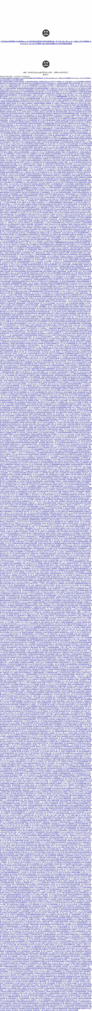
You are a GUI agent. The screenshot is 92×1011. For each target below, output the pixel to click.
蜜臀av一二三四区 (45, 222)
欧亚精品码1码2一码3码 (64, 397)
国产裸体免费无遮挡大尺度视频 (70, 726)
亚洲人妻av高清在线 (7, 612)
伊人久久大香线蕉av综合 (29, 922)
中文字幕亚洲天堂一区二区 (62, 444)
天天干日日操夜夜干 (75, 533)
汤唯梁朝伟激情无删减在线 (13, 896)
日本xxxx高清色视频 (6, 355)
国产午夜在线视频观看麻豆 (81, 232)
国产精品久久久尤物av (48, 488)
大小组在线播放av (7, 768)
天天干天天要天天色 (35, 167)
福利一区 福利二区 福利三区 (62, 469)
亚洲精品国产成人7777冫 (43, 457)
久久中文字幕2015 (45, 803)
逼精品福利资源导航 (33, 1003)
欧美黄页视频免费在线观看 (33, 914)
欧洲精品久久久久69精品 (50, 897)
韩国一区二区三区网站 (73, 555)
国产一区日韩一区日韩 (37, 219)
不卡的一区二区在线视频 (36, 169)
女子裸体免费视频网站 (84, 904)
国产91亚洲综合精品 (82, 630)
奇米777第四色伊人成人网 (59, 93)
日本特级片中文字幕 (21, 153)
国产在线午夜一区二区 (28, 751)
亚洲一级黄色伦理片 (42, 613)
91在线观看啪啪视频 (35, 177)
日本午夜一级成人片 (26, 546)
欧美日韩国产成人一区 (73, 677)
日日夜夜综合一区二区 (55, 619)
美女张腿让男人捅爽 (43, 565)
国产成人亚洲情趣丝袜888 (60, 394)
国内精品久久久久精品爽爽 (32, 222)
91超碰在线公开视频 (54, 284)
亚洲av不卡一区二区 (64, 276)
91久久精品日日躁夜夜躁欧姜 (77, 931)
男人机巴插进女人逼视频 (21, 437)
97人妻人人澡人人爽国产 (67, 912)
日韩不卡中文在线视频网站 (56, 353)
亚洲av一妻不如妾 (53, 133)
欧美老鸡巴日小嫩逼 (19, 509)
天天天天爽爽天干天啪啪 (23, 974)
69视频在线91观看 (52, 429)
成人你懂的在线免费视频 (27, 598)
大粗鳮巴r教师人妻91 (53, 912)
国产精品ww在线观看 (63, 347)
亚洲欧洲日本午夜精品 (49, 410)
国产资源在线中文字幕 (16, 232)
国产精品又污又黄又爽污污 (82, 388)
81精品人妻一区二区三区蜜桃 (39, 721)
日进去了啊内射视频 (40, 981)
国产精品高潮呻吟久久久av (32, 207)
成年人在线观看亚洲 (21, 963)
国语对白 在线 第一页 (77, 813)
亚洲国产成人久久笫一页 (40, 546)
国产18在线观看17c (69, 859)
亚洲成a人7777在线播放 (57, 402)
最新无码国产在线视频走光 (44, 459)
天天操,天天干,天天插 (71, 395)
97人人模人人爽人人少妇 (83, 506)
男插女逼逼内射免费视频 (76, 795)
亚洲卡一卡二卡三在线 (46, 331)
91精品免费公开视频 (65, 684)
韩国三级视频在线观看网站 (26, 504)
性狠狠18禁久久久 (73, 867)
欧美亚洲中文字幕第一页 (9, 263)
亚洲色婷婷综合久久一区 (62, 299)
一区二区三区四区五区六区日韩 (80, 263)
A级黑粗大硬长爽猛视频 (52, 991)
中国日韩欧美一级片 (60, 818)
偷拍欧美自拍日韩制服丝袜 (14, 514)
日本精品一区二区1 (85, 123)
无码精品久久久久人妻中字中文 (71, 545)
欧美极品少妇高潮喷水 (29, 395)
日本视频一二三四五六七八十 (54, 261)
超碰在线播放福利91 (10, 1001)
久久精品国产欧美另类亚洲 (35, 812)
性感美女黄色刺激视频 (21, 603)
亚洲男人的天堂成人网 (24, 1005)
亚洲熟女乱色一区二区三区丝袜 (15, 758)
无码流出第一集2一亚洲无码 (54, 620)
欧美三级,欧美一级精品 (16, 239)
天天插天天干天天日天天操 (71, 214)
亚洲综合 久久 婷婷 (35, 964)
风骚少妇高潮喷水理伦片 (50, 817)
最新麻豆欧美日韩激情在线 (35, 350)
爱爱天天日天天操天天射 (15, 451)
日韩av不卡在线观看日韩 (62, 472)
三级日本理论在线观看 (82, 508)
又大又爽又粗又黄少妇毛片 (7, 934)
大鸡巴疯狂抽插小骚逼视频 (77, 303)
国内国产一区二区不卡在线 (51, 990)
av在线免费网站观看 (84, 605)
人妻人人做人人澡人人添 (10, 494)
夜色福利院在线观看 (61, 111)
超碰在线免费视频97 (48, 205)
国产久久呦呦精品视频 (9, 481)
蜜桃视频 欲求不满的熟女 (7, 93)
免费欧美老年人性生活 (29, 163)
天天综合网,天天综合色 (75, 283)
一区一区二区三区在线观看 (62, 509)
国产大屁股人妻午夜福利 (45, 629)
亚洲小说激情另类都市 (81, 380)
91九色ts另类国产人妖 (85, 933)
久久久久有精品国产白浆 (69, 153)
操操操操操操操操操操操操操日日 (26, 1001)
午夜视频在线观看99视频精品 (8, 167)
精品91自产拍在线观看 (79, 892)
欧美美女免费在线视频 (32, 1008)
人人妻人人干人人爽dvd (43, 528)
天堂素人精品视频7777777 (10, 177)
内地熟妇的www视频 (41, 632)
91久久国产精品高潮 (14, 827)
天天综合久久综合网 (85, 353)
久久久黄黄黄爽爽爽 (6, 803)
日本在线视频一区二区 (9, 439)
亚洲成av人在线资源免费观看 (26, 294)
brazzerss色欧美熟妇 (44, 447)
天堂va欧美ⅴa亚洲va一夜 (78, 466)
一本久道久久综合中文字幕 (76, 666)
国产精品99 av (80, 701)
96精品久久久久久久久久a (37, 231)
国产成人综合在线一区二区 (10, 713)
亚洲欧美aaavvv (52, 422)
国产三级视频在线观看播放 (41, 645)
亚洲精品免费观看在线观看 (23, 849)
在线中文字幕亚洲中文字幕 (38, 325)
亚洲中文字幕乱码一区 (72, 901)
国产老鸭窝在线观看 (78, 907)
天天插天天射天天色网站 (70, 998)
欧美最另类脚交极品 (65, 565)
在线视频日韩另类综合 (39, 367)
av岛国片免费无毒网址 (58, 701)
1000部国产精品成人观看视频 (19, 501)
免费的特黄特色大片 (69, 127)
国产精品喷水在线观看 (26, 399)
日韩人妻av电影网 (79, 137)
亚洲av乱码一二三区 (49, 350)
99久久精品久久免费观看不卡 (47, 85)
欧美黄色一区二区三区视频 (55, 696)
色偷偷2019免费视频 (36, 434)
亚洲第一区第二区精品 (37, 310)
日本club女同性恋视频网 (29, 718)
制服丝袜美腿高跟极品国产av (17, 190)
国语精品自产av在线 (8, 469)
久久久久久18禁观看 (64, 756)
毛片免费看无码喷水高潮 (46, 570)
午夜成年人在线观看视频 (55, 185)
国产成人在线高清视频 (22, 241)
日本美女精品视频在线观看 (70, 185)
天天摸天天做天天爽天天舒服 (65, 422)
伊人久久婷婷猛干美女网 (58, 274)
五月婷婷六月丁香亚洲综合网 (65, 659)
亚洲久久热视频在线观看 (20, 654)
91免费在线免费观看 (21, 347)
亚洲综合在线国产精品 (41, 355)
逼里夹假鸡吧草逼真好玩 (82, 882)
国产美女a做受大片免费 (67, 284)
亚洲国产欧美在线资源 (71, 305)
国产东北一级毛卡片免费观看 (24, 830)
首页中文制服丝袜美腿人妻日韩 (83, 182)
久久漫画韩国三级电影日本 (47, 110)
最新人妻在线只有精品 (68, 847)
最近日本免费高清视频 (59, 637)
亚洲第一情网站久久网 (66, 474)
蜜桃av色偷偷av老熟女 (24, 479)
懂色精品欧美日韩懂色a (37, 194)
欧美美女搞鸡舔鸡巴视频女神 (15, 681)
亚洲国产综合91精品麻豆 (79, 333)
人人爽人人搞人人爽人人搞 (67, 647)
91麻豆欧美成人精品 (72, 425)
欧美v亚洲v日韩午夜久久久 (13, 429)
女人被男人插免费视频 (62, 100)
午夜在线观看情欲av (42, 731)
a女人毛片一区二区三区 (78, 150)
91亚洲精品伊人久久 (83, 305)
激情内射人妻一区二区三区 (21, 592)
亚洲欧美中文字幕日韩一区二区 (54, 538)
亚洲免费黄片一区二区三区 (50, 276)
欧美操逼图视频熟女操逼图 (63, 407)
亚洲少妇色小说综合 (83, 577)
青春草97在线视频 (81, 963)
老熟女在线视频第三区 (47, 461)
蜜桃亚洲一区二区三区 (29, 810)
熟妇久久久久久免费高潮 (31, 679)
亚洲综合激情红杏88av (19, 331)
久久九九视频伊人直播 (30, 541)
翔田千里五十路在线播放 (54, 726)
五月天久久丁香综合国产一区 (37, 241)
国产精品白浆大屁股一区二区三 (60, 130)
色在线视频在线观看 (25, 820)
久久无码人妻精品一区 (59, 345)
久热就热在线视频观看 (41, 513)
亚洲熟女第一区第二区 (47, 383)
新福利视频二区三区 (15, 202)
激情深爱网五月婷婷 (76, 446)
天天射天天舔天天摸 (63, 210)
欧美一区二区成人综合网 (75, 927)
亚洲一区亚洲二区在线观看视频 (62, 170)
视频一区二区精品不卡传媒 (58, 424)
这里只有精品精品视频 (40, 429)
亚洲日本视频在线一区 (66, 640)
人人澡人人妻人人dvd (49, 96)
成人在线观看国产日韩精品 (83, 647)
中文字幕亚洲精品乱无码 (19, 511)
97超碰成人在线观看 (79, 627)
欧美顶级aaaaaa (42, 333)
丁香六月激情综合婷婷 (74, 400)
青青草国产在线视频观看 (57, 409)
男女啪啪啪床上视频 (50, 760)
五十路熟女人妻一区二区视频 (39, 879)
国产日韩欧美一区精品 (83, 528)
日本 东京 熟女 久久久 (73, 96)
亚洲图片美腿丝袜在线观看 (32, 917)
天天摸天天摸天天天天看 (78, 444)
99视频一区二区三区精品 (29, 202)
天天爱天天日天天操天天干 (76, 121)
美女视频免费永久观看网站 (16, 121)
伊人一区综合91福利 (65, 333)
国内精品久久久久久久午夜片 (82, 289)
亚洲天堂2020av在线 (47, 671)
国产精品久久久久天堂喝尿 (23, 180)
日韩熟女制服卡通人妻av (82, 859)
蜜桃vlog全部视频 (85, 459)
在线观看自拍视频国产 (14, 627)
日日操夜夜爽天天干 (59, 331)
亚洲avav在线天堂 (30, 281)
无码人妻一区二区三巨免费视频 (15, 249)
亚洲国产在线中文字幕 (45, 652)
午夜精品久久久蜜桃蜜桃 (22, 882)
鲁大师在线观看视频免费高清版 (22, 906)
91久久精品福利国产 (55, 232)
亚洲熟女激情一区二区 (44, 326)
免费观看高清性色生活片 (83, 593)
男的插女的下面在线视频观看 (31, 961)
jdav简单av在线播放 (5, 610)
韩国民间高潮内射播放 (49, 936)
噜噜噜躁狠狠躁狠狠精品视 (61, 283)
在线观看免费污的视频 (51, 662)
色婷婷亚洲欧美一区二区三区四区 (31, 467)
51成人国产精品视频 (9, 519)
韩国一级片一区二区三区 (27, 513)
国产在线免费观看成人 (21, 902)
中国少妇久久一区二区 (74, 88)
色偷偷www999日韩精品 (36, 887)
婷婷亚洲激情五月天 (19, 968)
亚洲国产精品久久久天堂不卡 (47, 81)
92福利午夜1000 (74, 417)
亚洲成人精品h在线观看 (48, 299)
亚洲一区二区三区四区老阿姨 (58, 830)
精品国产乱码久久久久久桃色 (38, 956)
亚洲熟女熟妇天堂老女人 (47, 441)
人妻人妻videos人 (86, 914)
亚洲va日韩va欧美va (45, 365)
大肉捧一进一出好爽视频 (27, 200)
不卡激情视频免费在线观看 (32, 98)
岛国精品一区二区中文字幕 (71, 793)
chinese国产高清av (5, 637)
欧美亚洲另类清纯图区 (74, 249)
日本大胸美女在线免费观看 (65, 190)
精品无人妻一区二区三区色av (15, 582)
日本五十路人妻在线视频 (44, 788)
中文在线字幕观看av (19, 818)
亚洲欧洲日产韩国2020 (48, 242)
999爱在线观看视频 (5, 315)
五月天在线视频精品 (71, 91)
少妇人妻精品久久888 (21, 454)
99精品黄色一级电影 (9, 148)
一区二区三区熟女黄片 (52, 256)
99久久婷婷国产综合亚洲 (58, 316)
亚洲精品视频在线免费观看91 (33, 247)
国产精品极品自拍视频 (30, 320)
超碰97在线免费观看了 (16, 563)
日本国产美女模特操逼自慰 (50, 561)
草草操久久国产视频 (77, 105)
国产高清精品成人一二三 (64, 939)
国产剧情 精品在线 (53, 266)
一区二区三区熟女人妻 (57, 311)
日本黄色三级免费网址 (44, 605)
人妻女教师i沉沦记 (30, 269)
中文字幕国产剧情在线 (32, 303)
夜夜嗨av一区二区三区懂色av (31, 283)
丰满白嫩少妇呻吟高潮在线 (50, 251)
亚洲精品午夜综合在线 (70, 212)
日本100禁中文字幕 (62, 169)
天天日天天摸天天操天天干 (67, 833)
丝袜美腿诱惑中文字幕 (46, 289)
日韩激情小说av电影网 (18, 555)
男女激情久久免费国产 (73, 461)
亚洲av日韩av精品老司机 (38, 439)
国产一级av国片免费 (30, 958)
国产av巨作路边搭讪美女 (37, 855)
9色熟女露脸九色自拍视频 (17, 207)
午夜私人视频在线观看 (71, 269)
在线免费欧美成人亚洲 (21, 666)
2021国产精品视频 (36, 299)
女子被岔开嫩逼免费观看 (80, 729)
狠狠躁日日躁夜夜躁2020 (50, 954)
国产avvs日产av (28, 409)
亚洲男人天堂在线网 (79, 733)
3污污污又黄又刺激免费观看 (31, 110)
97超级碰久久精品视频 (34, 155)
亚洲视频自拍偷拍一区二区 (77, 496)
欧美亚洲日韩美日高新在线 (69, 227)
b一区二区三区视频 (58, 664)
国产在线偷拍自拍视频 (63, 714)
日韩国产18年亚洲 (84, 306)
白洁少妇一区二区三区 (51, 226)
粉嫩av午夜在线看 (46, 93)
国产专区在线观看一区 (21, 345)
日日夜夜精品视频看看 (29, 577)
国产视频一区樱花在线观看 (44, 348)
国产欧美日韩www (51, 83)
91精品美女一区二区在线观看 (69, 993)
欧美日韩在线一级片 (66, 106)
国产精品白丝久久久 (70, 335)
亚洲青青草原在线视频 (71, 551)
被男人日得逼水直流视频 (9, 231)
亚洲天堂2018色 (63, 1010)
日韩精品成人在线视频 (46, 283)
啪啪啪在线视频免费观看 (76, 511)
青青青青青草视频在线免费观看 (31, 518)
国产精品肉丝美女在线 (60, 518)
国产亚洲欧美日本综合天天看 (30, 405)
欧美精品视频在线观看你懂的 (27, 719)
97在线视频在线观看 (19, 420)
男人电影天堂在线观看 (43, 870)
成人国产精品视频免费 (66, 221)
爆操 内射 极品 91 (56, 498)
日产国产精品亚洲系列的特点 (71, 721)
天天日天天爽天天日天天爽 (34, 96)
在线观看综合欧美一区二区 (13, 111)
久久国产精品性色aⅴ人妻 (19, 864)
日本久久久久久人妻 (70, 402)
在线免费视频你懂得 (47, 296)
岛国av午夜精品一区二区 (23, 1000)
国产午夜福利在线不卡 (20, 615)
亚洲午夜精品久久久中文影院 (62, 748)
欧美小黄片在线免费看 (46, 286)
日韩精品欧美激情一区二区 (70, 202)
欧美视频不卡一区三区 (9, 744)
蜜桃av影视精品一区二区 (41, 147)
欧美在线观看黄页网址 (84, 370)
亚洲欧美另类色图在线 (24, 669)
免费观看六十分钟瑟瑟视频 (76, 785)
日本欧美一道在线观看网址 (23, 568)
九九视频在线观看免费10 (56, 486)
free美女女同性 (28, 645)
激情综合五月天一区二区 (35, 711)
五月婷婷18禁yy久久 (23, 167)
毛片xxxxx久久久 (70, 101)
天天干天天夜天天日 (50, 449)
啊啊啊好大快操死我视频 (63, 273)
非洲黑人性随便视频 (27, 429)
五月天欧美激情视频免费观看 (78, 180)
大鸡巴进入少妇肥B (81, 672)
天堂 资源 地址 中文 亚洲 (48, 100)
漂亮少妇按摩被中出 (35, 671)
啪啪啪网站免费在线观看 (33, 483)
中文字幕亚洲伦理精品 (9, 325)
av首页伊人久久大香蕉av (38, 187)
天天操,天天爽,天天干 (53, 199)
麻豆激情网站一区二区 (68, 649)
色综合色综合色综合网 (26, 659)
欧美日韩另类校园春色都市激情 (28, 496)
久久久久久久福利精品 (8, 761)
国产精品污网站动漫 (57, 204)
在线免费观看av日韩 (12, 360)
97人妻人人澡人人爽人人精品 (49, 501)
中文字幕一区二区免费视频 (9, 956)
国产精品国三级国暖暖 (55, 545)
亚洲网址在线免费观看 (66, 199)
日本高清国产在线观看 (76, 252)
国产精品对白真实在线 (13, 823)
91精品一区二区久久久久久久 (14, 746)
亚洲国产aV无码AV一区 (77, 276)
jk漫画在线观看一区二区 (42, 933)
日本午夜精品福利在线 (8, 483)
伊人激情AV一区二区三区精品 (50, 263)
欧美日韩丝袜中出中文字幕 (24, 583)
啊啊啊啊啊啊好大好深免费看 (29, 189)
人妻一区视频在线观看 (30, 249)
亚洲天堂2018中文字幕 (58, 790)
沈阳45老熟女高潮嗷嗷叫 (53, 832)
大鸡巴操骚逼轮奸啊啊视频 (13, 901)
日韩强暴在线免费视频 (22, 869)
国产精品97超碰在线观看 (69, 852)
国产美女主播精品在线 (71, 642)
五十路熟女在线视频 (7, 328)
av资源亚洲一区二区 (51, 414)
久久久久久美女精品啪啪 (83, 244)
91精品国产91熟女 (63, 90)
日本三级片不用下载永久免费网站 (24, 981)
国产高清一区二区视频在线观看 (72, 914)
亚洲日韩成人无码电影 (29, 709)
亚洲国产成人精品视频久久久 (78, 234)
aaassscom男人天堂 (36, 748)
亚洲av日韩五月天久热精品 (41, 388)
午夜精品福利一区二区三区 (48, 347)
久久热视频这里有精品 (10, 137)
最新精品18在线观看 (53, 632)
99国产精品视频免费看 (29, 514)
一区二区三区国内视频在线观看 (28, 326)
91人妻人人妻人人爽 (52, 363)
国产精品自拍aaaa (48, 566)
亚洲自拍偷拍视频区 (56, 655)
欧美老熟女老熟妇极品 (45, 484)
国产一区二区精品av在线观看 (26, 540)
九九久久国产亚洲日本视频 (30, 278)
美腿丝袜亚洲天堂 (72, 817)
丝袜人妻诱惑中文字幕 (42, 232)
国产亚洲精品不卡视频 (62, 252)
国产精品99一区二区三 (62, 259)
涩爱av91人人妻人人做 (13, 200)
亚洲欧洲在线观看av (21, 652)
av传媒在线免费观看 (36, 276)
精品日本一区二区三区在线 (32, 372)
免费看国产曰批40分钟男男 (61, 496)
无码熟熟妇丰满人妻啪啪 (51, 756)
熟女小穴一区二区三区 (34, 501)
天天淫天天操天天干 (76, 427)
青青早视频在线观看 (64, 251)
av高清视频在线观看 (76, 264)
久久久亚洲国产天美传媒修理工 (68, 217)
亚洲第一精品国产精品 (62, 120)
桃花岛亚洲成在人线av (21, 644)
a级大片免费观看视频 (70, 828)
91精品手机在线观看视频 (10, 887)
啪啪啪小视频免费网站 (82, 635)
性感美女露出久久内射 (12, 326)
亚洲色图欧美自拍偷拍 (38, 83)
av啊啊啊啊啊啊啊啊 (61, 96)
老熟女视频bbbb (74, 167)
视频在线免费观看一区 (49, 115)
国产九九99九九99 (17, 105)
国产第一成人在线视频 (12, 684)
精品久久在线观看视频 (77, 588)
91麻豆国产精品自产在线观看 (27, 316)
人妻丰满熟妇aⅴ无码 (48, 612)
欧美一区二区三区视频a (81, 390)
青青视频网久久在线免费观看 (64, 855)
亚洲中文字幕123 (57, 716)
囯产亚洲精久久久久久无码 (60, 519)
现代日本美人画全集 (69, 530)
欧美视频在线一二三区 (67, 744)
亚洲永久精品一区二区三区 (54, 852)
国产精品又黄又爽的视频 (16, 106)
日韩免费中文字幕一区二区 (23, 556)
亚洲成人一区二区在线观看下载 (65, 352)
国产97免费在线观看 (70, 311)
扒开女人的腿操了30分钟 (35, 603)
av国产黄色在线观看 (39, 558)
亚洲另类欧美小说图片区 (74, 110)
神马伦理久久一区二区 (38, 494)
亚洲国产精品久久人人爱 (21, 242)
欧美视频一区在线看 (19, 328)
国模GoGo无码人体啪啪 (48, 427)
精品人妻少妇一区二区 (78, 600)
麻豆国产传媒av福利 (9, 197)
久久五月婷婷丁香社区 (61, 483)
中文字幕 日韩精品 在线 (61, 511)
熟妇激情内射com (64, 632)
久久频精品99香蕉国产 (16, 986)
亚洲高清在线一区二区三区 (58, 870)
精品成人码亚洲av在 (62, 158)
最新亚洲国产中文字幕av (48, 207)
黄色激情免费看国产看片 (59, 246)
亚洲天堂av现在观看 (74, 736)
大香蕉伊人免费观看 (38, 691)
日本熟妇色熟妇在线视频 (61, 121)
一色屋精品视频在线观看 (7, 372)
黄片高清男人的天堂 (50, 946)
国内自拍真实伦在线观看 (24, 892)
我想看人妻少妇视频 (19, 108)
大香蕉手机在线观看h (19, 650)
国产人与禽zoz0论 (70, 590)
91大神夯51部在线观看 (73, 667)
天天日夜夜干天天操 (36, 205)
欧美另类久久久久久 (66, 373)
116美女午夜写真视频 (60, 556)
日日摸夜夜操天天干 (14, 446)
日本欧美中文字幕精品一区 (64, 382)
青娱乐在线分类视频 (47, 637)
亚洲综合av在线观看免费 (70, 254)
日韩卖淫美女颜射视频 (22, 273)
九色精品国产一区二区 (82, 849)
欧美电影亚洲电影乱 (34, 454)
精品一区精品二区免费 (49, 252)
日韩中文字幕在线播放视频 (33, 948)
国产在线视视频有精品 (58, 452)
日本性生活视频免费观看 (67, 558)
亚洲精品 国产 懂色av (80, 142)
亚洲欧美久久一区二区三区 (53, 318)
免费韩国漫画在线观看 (81, 1005)
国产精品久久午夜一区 (21, 387)
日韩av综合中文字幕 (54, 224)
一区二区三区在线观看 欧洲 (23, 187)
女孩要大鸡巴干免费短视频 (55, 530)
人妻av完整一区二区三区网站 (57, 425)
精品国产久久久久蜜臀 (38, 892)
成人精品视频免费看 (80, 783)
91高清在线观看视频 (82, 761)
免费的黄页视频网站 (39, 103)
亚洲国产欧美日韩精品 (20, 697)
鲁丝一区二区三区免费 (39, 385)
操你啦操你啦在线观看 (80, 242)
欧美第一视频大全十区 (26, 823)
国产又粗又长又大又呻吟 (38, 838)
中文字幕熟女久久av (78, 575)
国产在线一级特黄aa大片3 (9, 205)
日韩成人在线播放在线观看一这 (67, 451)
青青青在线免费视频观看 (32, 435)
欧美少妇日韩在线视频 (53, 415)
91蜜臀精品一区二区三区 (71, 958)
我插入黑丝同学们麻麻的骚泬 (39, 133)
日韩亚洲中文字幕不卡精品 (39, 849)
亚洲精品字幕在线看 (27, 388)
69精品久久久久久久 (7, 694)
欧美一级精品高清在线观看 (9, 897)
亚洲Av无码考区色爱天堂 (68, 704)
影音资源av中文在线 (14, 189)
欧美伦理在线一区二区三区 (42, 274)
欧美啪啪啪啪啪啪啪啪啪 (13, 101)
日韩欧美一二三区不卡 (17, 452)
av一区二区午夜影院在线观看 (43, 790)
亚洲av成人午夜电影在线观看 (66, 194)
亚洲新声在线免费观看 (27, 723)
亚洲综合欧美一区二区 (22, 378)
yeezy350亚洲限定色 (19, 247)
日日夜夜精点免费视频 (44, 976)
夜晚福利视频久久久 (6, 555)
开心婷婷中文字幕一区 (32, 572)
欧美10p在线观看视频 (24, 210)
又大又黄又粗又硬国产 (81, 291)
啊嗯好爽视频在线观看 (43, 239)
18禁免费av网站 (58, 864)
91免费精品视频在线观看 (10, 966)
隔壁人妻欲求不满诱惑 (68, 160)
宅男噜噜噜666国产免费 (31, 605)
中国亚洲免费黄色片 (34, 234)
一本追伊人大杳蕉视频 (14, 120)
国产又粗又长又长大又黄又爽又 (72, 222)
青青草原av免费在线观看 (53, 558)
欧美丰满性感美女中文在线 (13, 83)
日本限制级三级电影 (51, 659)
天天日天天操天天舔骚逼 (19, 383)
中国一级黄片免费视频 (79, 340)
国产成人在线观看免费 (28, 498)
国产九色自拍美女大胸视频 (49, 773)
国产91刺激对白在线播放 (76, 100)
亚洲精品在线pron (75, 934)
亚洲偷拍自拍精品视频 (36, 516)
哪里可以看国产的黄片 (9, 298)
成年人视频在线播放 (75, 477)
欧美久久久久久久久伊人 (81, 877)
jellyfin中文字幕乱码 (33, 664)
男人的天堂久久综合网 (36, 988)
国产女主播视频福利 (27, 362)
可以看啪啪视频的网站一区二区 (67, 773)
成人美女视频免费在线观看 (67, 358)
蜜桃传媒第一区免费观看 (38, 442)
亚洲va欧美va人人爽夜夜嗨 (9, 575)
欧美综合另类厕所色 (60, 441)
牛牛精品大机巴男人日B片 (80, 199)
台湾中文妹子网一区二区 (25, 575)
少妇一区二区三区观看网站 (80, 125)
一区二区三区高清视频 (74, 162)
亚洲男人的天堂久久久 (14, 634)
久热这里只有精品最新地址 (48, 854)
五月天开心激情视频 (44, 610)
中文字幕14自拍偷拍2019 (51, 180)
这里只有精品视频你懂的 (50, 805)
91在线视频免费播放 (20, 216)
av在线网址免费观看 (20, 157)
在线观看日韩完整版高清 (39, 669)
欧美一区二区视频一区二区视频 (20, 358)
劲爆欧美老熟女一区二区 (73, 1000)
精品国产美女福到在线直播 (40, 491)
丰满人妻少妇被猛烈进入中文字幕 (77, 226)
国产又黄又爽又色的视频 (72, 484)
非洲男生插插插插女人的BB (38, 523)
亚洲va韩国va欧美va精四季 (7, 276)
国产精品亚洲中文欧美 (67, 956)
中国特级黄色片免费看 (42, 692)
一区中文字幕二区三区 (84, 98)
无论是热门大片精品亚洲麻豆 (64, 177)
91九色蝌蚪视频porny (25, 926)
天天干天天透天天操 (19, 306)
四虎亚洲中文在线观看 (51, 194)
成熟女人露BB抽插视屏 (59, 271)
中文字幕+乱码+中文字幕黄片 (11, 911)
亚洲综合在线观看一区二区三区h (43, 143)
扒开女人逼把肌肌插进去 (36, 593)
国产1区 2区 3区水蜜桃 (6, 323)
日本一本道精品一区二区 (79, 407)
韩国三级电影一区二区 (73, 205)
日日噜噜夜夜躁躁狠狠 (82, 541)
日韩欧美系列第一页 (12, 301)
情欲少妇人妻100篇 (55, 165)
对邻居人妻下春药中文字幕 (56, 279)
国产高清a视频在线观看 (53, 157)
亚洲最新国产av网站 (44, 582)
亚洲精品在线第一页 (14, 86)
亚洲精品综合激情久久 (63, 85)
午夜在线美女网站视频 (14, 788)
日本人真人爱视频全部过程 (12, 224)
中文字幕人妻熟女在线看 (82, 434)
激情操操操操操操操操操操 (44, 412)
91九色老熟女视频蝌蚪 (15, 813)
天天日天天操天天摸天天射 (62, 155)
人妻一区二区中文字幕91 (20, 350)
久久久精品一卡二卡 (81, 278)
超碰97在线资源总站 (14, 602)
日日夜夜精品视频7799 (76, 597)
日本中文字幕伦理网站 (8, 891)
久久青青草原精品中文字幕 (19, 400)
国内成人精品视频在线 (67, 788)
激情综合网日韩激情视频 (73, 884)
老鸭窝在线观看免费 (19, 585)
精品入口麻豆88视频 (66, 216)
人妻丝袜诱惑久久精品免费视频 (80, 916)
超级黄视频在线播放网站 (38, 508)
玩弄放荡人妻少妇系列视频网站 (80, 375)
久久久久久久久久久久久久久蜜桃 (69, 241)
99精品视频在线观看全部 (30, 116)
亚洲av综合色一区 (72, 128)
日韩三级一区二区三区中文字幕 (29, 477)
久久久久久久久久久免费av (25, 456)
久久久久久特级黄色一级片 (40, 474)
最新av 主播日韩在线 (18, 541)
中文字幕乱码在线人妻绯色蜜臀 (57, 479)
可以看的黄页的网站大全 (83, 313)
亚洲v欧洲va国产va (83, 187)
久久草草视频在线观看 (6, 650)
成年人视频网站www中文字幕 (35, 153)
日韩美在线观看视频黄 (82, 281)
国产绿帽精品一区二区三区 (49, 617)
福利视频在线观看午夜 (29, 791)
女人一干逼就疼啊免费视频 (10, 535)
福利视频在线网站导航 (30, 313)
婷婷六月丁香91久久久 (10, 130)
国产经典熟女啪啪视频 (50, 343)
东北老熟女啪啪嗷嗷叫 (21, 246)
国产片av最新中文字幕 (50, 298)
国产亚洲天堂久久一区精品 (74, 818)
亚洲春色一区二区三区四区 (30, 105)
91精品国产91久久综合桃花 (46, 687)
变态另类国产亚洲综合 (68, 244)
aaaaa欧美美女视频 (32, 353)
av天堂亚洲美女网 (45, 293)
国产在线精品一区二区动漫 (60, 709)
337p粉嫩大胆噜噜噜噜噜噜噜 (42, 254)
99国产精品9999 (58, 462)
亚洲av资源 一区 (83, 214)
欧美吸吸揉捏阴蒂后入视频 (52, 125)
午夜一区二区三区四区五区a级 (34, 939)
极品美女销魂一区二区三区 (53, 494)
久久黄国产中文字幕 (55, 810)
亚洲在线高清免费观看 (53, 258)
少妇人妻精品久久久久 (63, 739)
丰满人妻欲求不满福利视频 (84, 828)
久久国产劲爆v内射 (49, 111)
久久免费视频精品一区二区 (47, 192)
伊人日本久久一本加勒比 (66, 137)
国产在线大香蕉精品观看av (45, 590)
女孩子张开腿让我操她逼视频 (42, 130)
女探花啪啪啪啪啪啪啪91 (77, 770)
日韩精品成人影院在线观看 (74, 840)
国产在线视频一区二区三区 (61, 236)
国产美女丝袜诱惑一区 (27, 827)
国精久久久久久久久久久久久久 (36, 781)
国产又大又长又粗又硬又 (69, 328)
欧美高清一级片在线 (49, 352)
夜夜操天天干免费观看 (10, 978)
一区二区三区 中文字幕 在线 (29, 86)
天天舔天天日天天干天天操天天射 (35, 430)
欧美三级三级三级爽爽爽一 (76, 169)
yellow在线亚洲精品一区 (57, 239)
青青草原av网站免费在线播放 (61, 308)
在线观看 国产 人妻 (38, 1010)
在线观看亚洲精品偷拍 (12, 926)
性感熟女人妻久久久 (42, 395)
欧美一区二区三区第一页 (38, 261)
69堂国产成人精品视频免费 (59, 405)
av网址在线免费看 (23, 177)
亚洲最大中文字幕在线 (6, 303)
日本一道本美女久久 (55, 189)
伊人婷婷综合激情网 (24, 219)
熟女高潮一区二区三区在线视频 (79, 948)
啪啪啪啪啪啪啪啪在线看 (69, 535)
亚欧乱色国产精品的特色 (7, 954)
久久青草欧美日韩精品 (35, 773)
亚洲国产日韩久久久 (58, 484)
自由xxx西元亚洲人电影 (30, 239)
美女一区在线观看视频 (29, 232)
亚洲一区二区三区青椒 (79, 749)
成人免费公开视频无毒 (52, 838)
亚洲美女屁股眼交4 (74, 259)
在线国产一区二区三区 (64, 429)
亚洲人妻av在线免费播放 (26, 90)
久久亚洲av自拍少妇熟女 (48, 177)
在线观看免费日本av (26, 474)
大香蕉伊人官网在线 (67, 523)
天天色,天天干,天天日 (47, 98)
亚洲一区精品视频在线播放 (58, 875)
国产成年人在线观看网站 (21, 377)
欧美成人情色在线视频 (10, 113)
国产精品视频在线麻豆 (57, 859)
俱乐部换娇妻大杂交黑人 (14, 140)
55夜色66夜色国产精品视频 (51, 291)
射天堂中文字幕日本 (18, 98)
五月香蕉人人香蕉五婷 (25, 691)
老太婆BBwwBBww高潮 (27, 101)
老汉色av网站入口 (81, 140)
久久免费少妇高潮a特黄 (60, 128)
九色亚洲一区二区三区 (56, 214)
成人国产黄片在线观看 (23, 205)
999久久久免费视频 (29, 642)
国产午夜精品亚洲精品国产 (24, 744)
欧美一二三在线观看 (51, 781)
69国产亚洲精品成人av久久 (32, 755)
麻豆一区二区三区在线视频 (67, 889)
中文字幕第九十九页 (9, 454)
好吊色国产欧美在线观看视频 (80, 456)
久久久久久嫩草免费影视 (80, 640)
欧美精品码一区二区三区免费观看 (12, 708)
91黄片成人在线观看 (7, 852)
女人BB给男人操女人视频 (10, 210)
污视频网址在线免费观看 (62, 597)
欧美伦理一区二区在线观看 (72, 689)
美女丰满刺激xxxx (23, 155)
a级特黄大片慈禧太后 (84, 288)
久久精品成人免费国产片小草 (33, 432)
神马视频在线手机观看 (41, 598)
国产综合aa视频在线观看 (72, 239)
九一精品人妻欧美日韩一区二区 (33, 182)
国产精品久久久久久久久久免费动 (65, 115)
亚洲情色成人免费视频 (26, 802)
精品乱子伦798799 (85, 274)
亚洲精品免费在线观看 (42, 370)
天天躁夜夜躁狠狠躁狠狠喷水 (33, 175)
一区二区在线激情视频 (21, 148)
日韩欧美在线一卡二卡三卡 (22, 449)
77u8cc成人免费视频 (35, 263)
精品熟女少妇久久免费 (70, 540)
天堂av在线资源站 (72, 577)
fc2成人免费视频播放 (85, 655)
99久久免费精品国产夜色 (78, 645)
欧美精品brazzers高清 (61, 205)
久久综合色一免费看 (39, 919)
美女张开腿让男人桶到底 (58, 528)
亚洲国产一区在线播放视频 (53, 184)
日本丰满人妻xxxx (73, 845)
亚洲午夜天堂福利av (35, 100)
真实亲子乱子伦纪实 (79, 595)
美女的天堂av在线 (74, 298)
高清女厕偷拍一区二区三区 (46, 121)
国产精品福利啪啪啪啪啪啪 (67, 113)
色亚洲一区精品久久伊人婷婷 (29, 778)
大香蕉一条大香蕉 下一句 (39, 95)
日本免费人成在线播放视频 (64, 899)
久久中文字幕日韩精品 (26, 143)
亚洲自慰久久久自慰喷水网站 (20, 100)
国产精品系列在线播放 (82, 160)
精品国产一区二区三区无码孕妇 (20, 127)
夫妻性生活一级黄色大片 (66, 504)
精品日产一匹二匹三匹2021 (12, 513)
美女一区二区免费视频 (17, 313)
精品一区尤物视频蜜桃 (46, 864)
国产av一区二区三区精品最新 (59, 845)
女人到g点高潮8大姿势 (73, 315)
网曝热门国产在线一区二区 (35, 615)
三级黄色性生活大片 (6, 961)
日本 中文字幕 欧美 (70, 780)
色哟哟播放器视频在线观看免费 (34, 968)
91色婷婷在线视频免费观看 (35, 805)
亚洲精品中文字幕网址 (71, 1001)
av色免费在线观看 (61, 686)
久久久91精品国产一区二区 (33, 555)
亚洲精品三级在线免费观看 (55, 499)
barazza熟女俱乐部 (45, 387)
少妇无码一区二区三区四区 (28, 872)
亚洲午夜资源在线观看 (52, 142)
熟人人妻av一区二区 (34, 526)
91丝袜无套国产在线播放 (40, 227)
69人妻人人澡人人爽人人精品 (53, 815)
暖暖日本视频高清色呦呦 (57, 163)
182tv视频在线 (42, 363)
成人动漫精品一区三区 (73, 420)
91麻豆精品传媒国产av (46, 336)
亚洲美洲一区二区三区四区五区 (83, 592)
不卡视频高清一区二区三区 (76, 372)
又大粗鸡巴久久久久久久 (53, 765)
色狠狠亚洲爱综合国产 (28, 138)
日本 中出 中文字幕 (42, 422)
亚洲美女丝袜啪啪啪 (7, 402)
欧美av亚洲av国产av (66, 125)
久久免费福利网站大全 (78, 822)
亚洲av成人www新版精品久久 (21, 133)
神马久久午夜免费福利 (69, 132)
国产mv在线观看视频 (38, 392)
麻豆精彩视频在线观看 (12, 172)
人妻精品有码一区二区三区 (14, 545)
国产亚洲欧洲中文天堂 (58, 901)
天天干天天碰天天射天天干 (22, 753)
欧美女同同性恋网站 (23, 461)
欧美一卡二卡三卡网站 (68, 815)
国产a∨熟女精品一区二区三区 (51, 182)
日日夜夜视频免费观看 (21, 916)
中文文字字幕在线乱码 (19, 236)
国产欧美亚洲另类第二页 (19, 368)
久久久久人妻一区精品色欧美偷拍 (35, 991)
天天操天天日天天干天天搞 (77, 210)
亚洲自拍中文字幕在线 (29, 702)
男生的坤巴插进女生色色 (14, 424)
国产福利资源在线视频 (82, 499)
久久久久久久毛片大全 (76, 476)
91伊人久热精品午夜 (22, 484)
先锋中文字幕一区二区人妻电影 (11, 723)
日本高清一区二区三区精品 (75, 93)
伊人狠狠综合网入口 (77, 565)
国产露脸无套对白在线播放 (66, 197)
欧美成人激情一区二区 (13, 802)
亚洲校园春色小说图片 (72, 679)
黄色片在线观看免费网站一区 (73, 457)
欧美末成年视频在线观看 (76, 503)
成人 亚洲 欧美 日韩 (60, 461)
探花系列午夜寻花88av (14, 677)
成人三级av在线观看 (42, 775)
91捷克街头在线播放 (19, 175)
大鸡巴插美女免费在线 (33, 417)
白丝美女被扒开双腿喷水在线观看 (23, 973)
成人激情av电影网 (24, 150)
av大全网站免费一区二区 (83, 174)
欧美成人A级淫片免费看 (44, 424)
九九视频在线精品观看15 (52, 672)
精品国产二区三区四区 (16, 288)
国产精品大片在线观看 (66, 991)
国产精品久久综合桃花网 (77, 120)
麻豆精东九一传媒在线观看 (78, 368)
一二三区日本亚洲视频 (59, 671)
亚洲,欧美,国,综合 (38, 595)
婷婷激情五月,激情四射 (29, 619)
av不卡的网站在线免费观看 (53, 187)
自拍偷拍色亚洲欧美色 (74, 995)
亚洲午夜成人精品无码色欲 (72, 147)
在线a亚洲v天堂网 (18, 162)
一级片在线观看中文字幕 (21, 773)
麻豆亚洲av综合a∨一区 (69, 140)
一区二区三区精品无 (6, 100)
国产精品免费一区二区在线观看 (53, 644)
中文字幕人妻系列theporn (7, 981)
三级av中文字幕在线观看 (75, 111)
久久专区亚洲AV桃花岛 (23, 325)
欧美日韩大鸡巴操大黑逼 (58, 949)
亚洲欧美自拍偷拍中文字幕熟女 (41, 533)
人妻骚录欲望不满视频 (54, 328)
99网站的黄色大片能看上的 (40, 174)
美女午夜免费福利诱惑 (22, 263)
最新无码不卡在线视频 (53, 241)
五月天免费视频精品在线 (80, 625)
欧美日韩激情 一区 (37, 352)
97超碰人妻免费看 (27, 227)
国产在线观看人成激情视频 (37, 184)
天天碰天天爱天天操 (17, 185)
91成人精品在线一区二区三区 (43, 91)
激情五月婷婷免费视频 (71, 331)
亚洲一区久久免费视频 (67, 521)
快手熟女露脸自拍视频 (55, 649)
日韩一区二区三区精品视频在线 (44, 360)
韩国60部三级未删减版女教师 (35, 640)
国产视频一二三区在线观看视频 (71, 959)
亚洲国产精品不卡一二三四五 (68, 879)
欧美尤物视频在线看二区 (78, 748)
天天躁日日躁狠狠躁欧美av (25, 607)
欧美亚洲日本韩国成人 (49, 432)
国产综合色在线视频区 (8, 415)
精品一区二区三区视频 (17, 214)
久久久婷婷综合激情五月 (22, 671)
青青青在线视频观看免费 (38, 113)
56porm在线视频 (83, 143)
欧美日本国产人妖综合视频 (53, 439)
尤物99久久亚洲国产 (26, 743)
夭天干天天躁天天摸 (12, 150)
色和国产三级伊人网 (80, 699)
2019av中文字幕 (22, 462)
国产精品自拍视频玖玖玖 (13, 533)
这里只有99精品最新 (65, 800)
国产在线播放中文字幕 (16, 993)
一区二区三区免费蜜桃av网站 (15, 734)
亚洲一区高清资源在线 (81, 419)
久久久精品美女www (70, 486)
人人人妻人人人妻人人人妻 (67, 291)
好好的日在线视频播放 (58, 306)
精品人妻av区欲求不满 (53, 627)
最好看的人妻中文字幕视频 (59, 377)
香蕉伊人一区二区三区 (53, 909)
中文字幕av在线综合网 (45, 1003)
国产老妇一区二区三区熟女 (56, 551)
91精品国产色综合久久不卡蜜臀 (36, 538)
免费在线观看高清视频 (41, 138)
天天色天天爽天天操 (67, 232)
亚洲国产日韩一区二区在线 (7, 158)
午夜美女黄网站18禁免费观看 (59, 931)
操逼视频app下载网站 (65, 150)
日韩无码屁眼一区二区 (71, 163)
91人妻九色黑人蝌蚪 (68, 95)
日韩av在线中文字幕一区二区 (63, 362)
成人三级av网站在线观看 (43, 655)
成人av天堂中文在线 (81, 103)
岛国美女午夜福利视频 (26, 224)
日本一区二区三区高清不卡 (72, 86)
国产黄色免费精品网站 (36, 481)
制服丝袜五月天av (8, 672)
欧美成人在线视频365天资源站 (45, 791)
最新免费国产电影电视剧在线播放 (29, 365)
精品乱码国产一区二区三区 (46, 587)
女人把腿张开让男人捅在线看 (35, 770)
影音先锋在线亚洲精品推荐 (19, 503)
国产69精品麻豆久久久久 (29, 348)
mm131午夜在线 (10, 489)
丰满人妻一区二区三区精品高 (75, 148)
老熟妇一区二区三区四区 (22, 635)
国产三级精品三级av (33, 553)
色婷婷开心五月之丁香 (25, 380)
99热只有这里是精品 (83, 634)
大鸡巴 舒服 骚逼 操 (72, 296)
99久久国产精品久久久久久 (34, 251)
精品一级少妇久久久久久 (15, 370)
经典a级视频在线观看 (83, 430)
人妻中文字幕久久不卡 (53, 761)
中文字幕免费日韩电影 (6, 770)
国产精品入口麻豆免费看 (81, 501)
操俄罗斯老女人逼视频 (8, 343)
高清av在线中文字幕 (51, 713)
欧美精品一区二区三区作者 (42, 842)
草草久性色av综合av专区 (32, 570)
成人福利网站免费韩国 (59, 135)
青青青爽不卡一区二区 (30, 259)
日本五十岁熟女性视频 (63, 264)
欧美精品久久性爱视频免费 (49, 397)
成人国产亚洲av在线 (83, 598)
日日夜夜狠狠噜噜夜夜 (27, 1006)
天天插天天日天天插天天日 (47, 795)
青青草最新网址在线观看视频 (77, 90)
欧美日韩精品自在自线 (40, 140)
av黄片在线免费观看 (50, 855)
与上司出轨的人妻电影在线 (14, 170)
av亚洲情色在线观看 (62, 83)
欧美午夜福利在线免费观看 (18, 271)
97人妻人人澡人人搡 (11, 566)
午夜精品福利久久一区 (33, 347)
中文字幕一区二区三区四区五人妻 (56, 677)
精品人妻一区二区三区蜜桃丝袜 (18, 733)
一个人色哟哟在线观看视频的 (53, 202)
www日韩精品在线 (69, 435)
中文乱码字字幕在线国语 (31, 734)
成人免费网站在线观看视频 (80, 106)
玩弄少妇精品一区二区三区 (32, 336)
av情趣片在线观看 (46, 377)
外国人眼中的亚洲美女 (40, 199)
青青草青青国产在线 (14, 598)
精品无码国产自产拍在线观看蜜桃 (35, 832)
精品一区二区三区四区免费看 (33, 464)
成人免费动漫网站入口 (12, 998)
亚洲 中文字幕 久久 (45, 825)
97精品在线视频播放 (83, 395)
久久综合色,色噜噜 (85, 959)
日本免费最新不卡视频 (13, 765)
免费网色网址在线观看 (67, 494)
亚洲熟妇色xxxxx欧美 (8, 338)
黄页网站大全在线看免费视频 (53, 153)
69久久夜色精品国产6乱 (56, 132)
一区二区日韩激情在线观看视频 (17, 472)
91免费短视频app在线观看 (10, 367)
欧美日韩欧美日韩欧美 (29, 716)
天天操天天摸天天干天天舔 (34, 216)
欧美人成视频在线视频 (44, 320)
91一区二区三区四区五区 (53, 744)
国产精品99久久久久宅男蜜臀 (31, 451)
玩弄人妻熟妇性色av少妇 (22, 375)
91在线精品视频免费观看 (23, 261)
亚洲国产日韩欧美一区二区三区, (64, 877)
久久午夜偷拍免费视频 (9, 88)
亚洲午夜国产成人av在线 (14, 655)
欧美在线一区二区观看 (43, 163)
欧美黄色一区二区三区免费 (50, 711)
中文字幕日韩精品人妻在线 (72, 582)
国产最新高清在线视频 (47, 509)
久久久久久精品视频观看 (67, 560)
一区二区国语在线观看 (53, 237)
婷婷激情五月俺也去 (31, 402)
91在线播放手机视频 (25, 301)
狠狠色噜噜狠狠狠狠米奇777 (74, 844)
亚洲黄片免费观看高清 (79, 177)
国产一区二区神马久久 (59, 143)
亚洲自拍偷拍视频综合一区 (12, 95)
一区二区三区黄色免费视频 (82, 157)
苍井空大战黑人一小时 (64, 301)
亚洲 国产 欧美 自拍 (13, 392)
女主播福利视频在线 (37, 556)
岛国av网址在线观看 (15, 749)
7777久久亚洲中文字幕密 (23, 160)
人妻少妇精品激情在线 (84, 825)
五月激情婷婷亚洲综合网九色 (77, 938)
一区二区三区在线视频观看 (7, 241)
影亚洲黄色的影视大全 (15, 724)
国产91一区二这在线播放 (44, 269)
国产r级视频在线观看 (19, 303)
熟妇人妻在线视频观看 (42, 514)
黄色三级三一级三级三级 (18, 832)
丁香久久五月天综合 (51, 676)
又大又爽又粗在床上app (12, 365)
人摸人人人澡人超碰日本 (81, 95)
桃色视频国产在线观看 (21, 169)
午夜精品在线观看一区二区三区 (67, 662)
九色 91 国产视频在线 (77, 273)
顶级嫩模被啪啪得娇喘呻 (81, 583)
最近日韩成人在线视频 (72, 306)
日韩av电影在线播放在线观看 (8, 682)
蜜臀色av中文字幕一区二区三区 (23, 352)
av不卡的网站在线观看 (73, 336)
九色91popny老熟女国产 (62, 247)
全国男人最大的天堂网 (10, 456)
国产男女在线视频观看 (83, 751)
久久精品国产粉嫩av (53, 560)
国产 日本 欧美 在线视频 (12, 477)
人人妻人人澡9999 (18, 125)
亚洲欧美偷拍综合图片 (47, 375)
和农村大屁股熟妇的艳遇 (57, 370)
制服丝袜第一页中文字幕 (76, 236)
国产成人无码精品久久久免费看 (22, 530)
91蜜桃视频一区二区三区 (59, 667)
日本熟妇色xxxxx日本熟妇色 (63, 105)
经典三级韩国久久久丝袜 (53, 630)
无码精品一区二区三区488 (36, 298)
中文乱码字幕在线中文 (33, 462)
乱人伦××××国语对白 (25, 172)
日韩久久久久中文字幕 (58, 145)
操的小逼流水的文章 (60, 123)
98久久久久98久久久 (11, 714)
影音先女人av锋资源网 (37, 301)
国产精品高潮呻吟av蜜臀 (23, 439)
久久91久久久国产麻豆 (51, 430)
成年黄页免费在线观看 (84, 642)
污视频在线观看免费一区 (28, 135)
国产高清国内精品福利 (34, 469)
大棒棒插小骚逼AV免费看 (25, 221)
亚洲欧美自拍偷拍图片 (28, 632)
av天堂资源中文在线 (42, 281)
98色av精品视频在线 (69, 743)
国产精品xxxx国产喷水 (21, 414)
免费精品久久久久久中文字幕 (78, 835)
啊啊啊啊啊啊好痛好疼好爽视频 (69, 138)
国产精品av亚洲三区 (11, 221)
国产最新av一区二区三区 (30, 837)
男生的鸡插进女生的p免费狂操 (11, 362)
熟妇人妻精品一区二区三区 (7, 184)
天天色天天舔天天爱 (72, 143)
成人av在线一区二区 (62, 869)
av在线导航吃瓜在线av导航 (66, 943)
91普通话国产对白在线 (73, 123)
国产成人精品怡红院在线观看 (48, 162)
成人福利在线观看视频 (43, 244)
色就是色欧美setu (58, 288)
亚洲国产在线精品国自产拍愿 (37, 414)
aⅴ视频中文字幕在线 (43, 708)
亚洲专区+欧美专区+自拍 (15, 550)
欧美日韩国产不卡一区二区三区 (46, 259)
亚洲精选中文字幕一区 (50, 437)
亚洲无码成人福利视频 (46, 288)
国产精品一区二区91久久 (66, 729)
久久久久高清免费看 (78, 81)
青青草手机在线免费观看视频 (73, 857)
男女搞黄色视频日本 (56, 222)
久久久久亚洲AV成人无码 (18, 844)
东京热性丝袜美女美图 (54, 491)
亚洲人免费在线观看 (42, 373)
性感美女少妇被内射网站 (14, 138)
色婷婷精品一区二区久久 (70, 493)
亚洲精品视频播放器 (36, 561)
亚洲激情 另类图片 (51, 325)
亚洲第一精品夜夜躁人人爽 (83, 113)
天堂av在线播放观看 (51, 90)
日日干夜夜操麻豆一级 (14, 258)
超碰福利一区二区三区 (55, 118)
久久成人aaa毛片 (65, 986)
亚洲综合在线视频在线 (13, 217)
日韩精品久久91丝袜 (62, 503)
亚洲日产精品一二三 (51, 446)
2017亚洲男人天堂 (9, 639)
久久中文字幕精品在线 (76, 755)
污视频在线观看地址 (58, 964)
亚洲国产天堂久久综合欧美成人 (15, 296)
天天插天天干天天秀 (33, 286)
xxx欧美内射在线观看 (28, 258)
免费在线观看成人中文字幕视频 (71, 189)
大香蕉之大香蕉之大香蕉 (46, 572)
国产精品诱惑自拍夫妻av (75, 158)
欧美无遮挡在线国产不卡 (83, 780)
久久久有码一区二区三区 (19, 115)
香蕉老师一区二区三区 (6, 530)
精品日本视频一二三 (7, 204)
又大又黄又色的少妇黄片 (49, 167)
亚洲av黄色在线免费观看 (48, 706)
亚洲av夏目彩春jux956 (16, 91)
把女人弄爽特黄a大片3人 (38, 226)
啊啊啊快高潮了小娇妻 (69, 798)
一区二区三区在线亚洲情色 (77, 812)
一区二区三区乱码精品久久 (54, 367)
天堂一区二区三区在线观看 (47, 303)
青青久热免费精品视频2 (51, 378)
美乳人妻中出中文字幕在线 (52, 392)
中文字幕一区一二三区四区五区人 (75, 316)
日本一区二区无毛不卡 (50, 169)
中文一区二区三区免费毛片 (47, 489)
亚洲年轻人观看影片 (35, 375)
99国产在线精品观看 (43, 229)
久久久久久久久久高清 (52, 684)
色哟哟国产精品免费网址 (27, 662)
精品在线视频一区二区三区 (77, 714)
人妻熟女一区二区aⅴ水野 (19, 353)
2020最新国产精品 (17, 308)
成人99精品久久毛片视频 (48, 483)
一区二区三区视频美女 (26, 385)
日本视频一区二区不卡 (36, 911)
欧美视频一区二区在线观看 (81, 385)
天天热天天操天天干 (74, 350)
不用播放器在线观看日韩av (65, 568)
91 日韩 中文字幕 (72, 830)
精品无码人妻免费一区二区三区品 (24, 847)
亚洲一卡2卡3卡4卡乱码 (81, 284)
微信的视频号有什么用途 (14, 647)
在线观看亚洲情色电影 (21, 415)
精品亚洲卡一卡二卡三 (77, 437)
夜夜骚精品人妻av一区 (32, 795)
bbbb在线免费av (60, 988)
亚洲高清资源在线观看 (49, 382)
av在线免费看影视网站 (74, 323)
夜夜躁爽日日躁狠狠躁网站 (16, 605)
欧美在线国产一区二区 (58, 91)
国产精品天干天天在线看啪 (83, 649)
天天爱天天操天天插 (9, 447)
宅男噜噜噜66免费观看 (79, 231)
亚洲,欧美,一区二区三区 (80, 523)
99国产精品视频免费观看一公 (21, 357)
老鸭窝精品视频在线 (68, 775)
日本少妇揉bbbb (16, 457)
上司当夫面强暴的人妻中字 (66, 133)
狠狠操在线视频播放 (67, 622)
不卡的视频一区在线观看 (29, 749)
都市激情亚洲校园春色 (10, 756)
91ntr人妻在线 (19, 441)
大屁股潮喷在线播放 (30, 142)
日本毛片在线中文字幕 (23, 508)
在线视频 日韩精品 (84, 765)
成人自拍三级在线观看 (26, 558)
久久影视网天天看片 (69, 116)
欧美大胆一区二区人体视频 (69, 165)
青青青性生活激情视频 (6, 125)
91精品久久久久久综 (71, 719)
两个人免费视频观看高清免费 (19, 293)
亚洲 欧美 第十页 (79, 744)
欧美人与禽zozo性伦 (30, 214)
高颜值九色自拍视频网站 (17, 551)
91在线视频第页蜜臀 (48, 123)
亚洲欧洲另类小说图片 (79, 258)
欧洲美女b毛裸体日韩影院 (55, 721)
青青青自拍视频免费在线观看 (16, 587)
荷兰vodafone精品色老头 (19, 118)
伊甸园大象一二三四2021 (35, 503)
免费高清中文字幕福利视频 (43, 498)
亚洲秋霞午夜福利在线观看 (80, 330)
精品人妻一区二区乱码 (13, 659)
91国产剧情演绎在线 (61, 615)
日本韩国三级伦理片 (73, 271)
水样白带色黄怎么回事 (20, 286)
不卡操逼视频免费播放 (72, 145)
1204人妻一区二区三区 (58, 642)
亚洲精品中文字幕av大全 (38, 210)
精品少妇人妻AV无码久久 (54, 160)
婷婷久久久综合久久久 (59, 286)
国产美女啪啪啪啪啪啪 (71, 452)
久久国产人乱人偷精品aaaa (9, 155)
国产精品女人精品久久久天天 (37, 127)
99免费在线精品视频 (18, 543)
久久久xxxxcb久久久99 (19, 96)
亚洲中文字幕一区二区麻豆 (57, 751)
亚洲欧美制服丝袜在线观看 (82, 184)
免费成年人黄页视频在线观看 (35, 548)
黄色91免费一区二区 (30, 125)
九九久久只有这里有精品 (46, 506)
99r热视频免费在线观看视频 (19, 548)
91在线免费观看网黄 (28, 91)
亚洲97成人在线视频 (53, 333)
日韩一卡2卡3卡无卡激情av (14, 909)
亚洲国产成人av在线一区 (83, 728)
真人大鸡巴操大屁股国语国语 (64, 706)
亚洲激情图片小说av (41, 185)
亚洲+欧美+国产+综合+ (51, 268)
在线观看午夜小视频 (51, 210)
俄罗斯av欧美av (57, 652)
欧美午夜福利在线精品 (45, 308)
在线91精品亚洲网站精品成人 (19, 637)
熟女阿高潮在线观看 (37, 180)
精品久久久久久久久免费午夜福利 (43, 399)
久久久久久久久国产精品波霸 (31, 179)
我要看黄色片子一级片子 (32, 857)
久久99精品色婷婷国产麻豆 (7, 943)
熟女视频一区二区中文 (35, 635)
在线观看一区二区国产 (8, 180)
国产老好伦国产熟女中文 (63, 368)
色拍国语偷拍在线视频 (44, 204)
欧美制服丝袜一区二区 (82, 708)
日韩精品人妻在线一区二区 (13, 103)
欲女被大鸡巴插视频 (28, 980)
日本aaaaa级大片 (43, 551)
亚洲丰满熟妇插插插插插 (67, 882)
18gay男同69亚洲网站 (45, 278)
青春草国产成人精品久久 (15, 880)
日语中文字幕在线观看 (66, 182)
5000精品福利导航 (62, 372)
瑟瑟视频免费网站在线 (46, 518)
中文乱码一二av (76, 911)
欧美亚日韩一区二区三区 (62, 755)
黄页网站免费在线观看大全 (35, 264)
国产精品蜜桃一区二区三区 (19, 803)
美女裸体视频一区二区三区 (55, 1006)
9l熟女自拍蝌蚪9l (47, 271)
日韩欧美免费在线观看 (56, 996)
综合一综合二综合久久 (26, 800)
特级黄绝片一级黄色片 (24, 113)
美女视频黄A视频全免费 (44, 452)
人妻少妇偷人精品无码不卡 (17, 793)
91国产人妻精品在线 (34, 148)
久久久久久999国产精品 (67, 832)
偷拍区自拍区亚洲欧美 (35, 382)
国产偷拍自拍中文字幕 (84, 212)
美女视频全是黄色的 (14, 135)
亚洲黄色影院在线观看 (82, 451)
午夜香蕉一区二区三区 (33, 289)
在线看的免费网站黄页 (68, 810)
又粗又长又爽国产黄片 (29, 165)
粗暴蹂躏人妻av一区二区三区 (50, 963)
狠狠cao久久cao (31, 613)
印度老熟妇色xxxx (64, 476)
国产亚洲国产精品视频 (72, 973)
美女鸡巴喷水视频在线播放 (69, 187)
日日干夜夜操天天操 (24, 194)
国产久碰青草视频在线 (79, 471)
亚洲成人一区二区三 (41, 746)
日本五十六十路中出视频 (68, 237)
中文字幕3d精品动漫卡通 (10, 1005)
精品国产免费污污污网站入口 (45, 682)
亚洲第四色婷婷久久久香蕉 (39, 160)
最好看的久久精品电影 (31, 121)
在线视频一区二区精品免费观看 (68, 430)
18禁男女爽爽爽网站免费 (44, 702)
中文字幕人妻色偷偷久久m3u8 (14, 395)
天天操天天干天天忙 (59, 399)
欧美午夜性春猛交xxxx (46, 840)
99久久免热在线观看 (11, 462)
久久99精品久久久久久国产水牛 (64, 467)
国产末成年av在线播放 (14, 524)
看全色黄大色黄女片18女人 (12, 546)
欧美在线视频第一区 (15, 388)
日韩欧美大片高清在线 (17, 145)
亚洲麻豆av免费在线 (31, 204)
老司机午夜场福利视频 (79, 310)
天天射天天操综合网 (63, 298)
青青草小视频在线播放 (78, 660)
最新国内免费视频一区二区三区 (18, 613)
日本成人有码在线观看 (30, 229)
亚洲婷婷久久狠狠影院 (52, 113)
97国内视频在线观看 (52, 466)
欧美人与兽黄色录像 (34, 246)
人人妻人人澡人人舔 (16, 709)
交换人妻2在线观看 (19, 402)
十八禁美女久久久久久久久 (46, 105)
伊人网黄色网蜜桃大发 (31, 447)
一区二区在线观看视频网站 (17, 430)
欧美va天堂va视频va (77, 170)
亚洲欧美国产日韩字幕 (70, 348)
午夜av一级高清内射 (54, 541)
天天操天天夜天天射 (65, 200)
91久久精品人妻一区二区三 (37, 152)
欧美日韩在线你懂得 (27, 321)
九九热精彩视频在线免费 (66, 142)
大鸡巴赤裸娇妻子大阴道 (41, 224)
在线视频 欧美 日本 (54, 474)
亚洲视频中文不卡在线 (49, 158)
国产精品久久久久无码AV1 (21, 390)
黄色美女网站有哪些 (25, 929)
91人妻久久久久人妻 (71, 528)
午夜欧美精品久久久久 (75, 887)
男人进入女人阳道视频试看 (29, 120)
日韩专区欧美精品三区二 (55, 355)
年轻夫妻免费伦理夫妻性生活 (55, 768)
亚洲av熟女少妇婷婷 (39, 90)
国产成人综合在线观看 (28, 274)
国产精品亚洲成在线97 (49, 869)
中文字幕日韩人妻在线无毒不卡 (9, 256)
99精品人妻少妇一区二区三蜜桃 (38, 358)
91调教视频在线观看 (12, 996)
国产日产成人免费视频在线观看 (47, 120)
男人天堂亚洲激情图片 (43, 1001)
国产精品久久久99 (80, 860)
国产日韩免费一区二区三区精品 (31, 894)
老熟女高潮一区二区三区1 (30, 724)
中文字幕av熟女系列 (62, 410)
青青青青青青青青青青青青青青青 (24, 891)
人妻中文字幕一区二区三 (40, 696)
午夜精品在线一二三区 (28, 790)
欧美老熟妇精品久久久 (14, 467)
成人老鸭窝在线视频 (16, 810)
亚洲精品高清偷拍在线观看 (82, 659)
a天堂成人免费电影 (46, 701)
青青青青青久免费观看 (18, 985)
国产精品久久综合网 (85, 746)
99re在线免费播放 (13, 194)
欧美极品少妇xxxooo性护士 (50, 150)
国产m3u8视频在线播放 (84, 802)
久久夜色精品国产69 (9, 983)
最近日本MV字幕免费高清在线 (30, 192)
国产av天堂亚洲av (87, 709)
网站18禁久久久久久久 (44, 402)
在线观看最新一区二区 (16, 212)
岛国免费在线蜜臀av (17, 195)
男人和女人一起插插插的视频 (42, 823)
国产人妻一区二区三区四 (73, 135)
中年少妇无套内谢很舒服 (37, 378)
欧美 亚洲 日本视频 (59, 590)
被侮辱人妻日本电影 (39, 647)
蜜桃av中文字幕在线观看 (69, 152)
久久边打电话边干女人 (43, 86)
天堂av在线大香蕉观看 (48, 597)
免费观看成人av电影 (46, 519)
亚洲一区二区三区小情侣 (15, 837)
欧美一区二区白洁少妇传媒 (7, 1000)
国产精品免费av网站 (23, 978)
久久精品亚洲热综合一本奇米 (70, 293)
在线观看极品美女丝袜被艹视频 (75, 976)
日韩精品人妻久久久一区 (11, 90)
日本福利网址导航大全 (73, 246)
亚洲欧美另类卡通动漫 (63, 854)
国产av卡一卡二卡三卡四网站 (38, 882)
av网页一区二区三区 (35, 461)
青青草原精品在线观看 (58, 961)
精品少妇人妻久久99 (14, 726)
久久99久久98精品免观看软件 (20, 128)
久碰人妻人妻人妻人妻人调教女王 (76, 731)
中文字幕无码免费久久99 (51, 197)
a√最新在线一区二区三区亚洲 (65, 419)
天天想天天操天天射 (40, 101)
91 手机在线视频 (78, 256)
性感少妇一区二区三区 (12, 573)
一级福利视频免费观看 (64, 268)
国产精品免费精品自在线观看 (53, 959)
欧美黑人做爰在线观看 (29, 874)
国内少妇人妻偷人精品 (64, 639)
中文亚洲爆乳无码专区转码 (35, 644)
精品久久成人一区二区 (23, 828)
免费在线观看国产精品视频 (23, 343)
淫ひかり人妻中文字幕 (57, 86)
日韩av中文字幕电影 (31, 420)
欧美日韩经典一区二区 (81, 788)
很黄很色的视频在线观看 (50, 419)
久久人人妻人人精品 (14, 143)
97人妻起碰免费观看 (50, 969)
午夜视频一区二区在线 (42, 165)
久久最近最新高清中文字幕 (24, 491)
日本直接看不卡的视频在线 (25, 130)
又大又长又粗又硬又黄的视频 (53, 508)
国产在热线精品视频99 (50, 595)
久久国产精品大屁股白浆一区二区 (36, 157)
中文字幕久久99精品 (35, 128)
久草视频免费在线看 (23, 516)
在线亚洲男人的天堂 (63, 325)
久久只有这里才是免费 (22, 481)
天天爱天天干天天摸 (27, 140)
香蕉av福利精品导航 (30, 311)
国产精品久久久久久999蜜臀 (44, 170)
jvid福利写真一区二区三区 (17, 536)
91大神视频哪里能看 (33, 85)
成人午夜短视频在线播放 (31, 506)
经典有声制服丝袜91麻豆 (70, 696)
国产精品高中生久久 (7, 437)
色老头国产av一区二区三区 (32, 315)
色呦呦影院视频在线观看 (70, 261)
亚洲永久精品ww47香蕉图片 (35, 833)
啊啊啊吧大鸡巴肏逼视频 (78, 378)
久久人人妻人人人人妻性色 (65, 733)
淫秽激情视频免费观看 (72, 179)
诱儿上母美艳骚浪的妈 (74, 709)
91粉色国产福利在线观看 (31, 305)
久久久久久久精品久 (71, 904)
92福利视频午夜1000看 (46, 209)
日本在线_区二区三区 (38, 969)
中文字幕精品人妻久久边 (9, 273)
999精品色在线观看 (7, 247)
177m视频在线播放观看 (37, 672)
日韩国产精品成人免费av (13, 807)
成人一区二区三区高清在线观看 (27, 835)
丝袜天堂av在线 (86, 734)
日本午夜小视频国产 (69, 278)
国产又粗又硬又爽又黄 (19, 410)
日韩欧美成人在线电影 (79, 224)
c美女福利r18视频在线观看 (54, 140)
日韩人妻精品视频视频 (37, 449)
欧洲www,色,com (51, 926)
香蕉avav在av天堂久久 (28, 677)
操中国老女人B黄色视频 (82, 906)
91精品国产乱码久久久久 (62, 587)
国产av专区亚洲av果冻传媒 (34, 865)
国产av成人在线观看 (81, 343)
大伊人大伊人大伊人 (14, 778)
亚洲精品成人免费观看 (19, 736)
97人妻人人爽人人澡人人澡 (56, 395)
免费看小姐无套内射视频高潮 (22, 672)
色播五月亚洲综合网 (58, 335)
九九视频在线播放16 (6, 593)
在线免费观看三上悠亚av (64, 660)
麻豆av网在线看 (86, 249)
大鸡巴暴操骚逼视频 (83, 664)
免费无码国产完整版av (44, 845)
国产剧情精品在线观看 (73, 954)
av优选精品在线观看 (53, 358)
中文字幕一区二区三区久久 (65, 231)
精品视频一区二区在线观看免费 (27, 692)
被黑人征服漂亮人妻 (18, 336)
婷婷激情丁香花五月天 (84, 719)
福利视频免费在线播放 (35, 419)
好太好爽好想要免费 (65, 797)
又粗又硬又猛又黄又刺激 (76, 869)
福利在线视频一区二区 (16, 165)
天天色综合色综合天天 (30, 452)
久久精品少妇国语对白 (71, 365)
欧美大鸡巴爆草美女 (64, 378)
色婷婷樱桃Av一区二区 (45, 306)
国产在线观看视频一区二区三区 (64, 536)
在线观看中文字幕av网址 (66, 501)
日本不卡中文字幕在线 (42, 874)
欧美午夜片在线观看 (61, 488)
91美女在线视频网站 (55, 388)
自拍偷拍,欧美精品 (18, 81)
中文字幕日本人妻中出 (22, 943)
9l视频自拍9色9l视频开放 (72, 758)
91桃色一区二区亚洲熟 (49, 899)
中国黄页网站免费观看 (66, 258)
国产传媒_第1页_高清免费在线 (73, 108)
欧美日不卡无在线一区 (22, 158)
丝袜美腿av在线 (62, 226)
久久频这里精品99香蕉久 (32, 81)
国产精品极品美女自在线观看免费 (66, 635)
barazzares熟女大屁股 (12, 835)
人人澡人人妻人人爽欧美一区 (83, 116)
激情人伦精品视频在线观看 (70, 655)
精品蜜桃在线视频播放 (48, 155)
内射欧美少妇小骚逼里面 (19, 1003)
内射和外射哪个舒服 (22, 298)
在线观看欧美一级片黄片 (58, 803)
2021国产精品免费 (33, 666)
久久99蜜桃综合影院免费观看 (15, 394)
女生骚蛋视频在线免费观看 (32, 209)
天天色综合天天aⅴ (34, 484)
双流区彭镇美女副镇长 (74, 209)
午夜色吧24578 (15, 244)
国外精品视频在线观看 (73, 671)
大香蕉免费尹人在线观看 (55, 891)
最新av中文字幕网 (85, 758)
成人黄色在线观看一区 (65, 219)
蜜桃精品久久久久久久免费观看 (47, 249)
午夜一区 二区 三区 (49, 813)
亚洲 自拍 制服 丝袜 (82, 132)
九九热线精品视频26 (49, 988)
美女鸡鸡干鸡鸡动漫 (29, 185)
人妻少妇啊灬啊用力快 (62, 167)
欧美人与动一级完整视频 (81, 415)
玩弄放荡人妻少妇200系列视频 (75, 286)
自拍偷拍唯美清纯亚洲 (83, 399)
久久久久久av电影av (26, 602)
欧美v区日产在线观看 (76, 363)
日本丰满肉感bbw (67, 723)
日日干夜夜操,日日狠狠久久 (16, 857)
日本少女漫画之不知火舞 (60, 323)
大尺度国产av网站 (62, 162)
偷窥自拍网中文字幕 (63, 617)
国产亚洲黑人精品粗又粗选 (77, 347)
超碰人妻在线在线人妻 (75, 531)
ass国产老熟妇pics (75, 414)
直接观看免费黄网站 (27, 634)
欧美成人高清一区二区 (65, 838)
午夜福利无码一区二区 (29, 550)
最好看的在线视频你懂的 (66, 442)
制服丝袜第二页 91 (48, 556)
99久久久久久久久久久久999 (35, 736)
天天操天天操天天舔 (58, 305)
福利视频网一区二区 (26, 392)
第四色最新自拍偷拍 (53, 879)
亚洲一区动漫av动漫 (50, 310)
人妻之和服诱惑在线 (26, 279)
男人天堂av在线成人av (13, 842)
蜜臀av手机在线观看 (74, 83)
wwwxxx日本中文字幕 (6, 509)
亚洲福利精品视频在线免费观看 (25, 88)
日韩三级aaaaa (87, 301)
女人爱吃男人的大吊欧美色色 (24, 741)
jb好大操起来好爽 (39, 504)
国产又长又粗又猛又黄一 (51, 219)
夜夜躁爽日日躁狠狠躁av (22, 954)
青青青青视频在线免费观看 (62, 375)
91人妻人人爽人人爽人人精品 (72, 837)
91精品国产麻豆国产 (10, 491)
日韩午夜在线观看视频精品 (23, 657)
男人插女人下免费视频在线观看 (24, 766)
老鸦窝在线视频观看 (70, 313)
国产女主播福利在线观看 (70, 204)
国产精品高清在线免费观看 (46, 666)
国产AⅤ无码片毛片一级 (32, 578)
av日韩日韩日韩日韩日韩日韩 (81, 990)
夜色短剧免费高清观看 (73, 771)
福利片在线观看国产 (18, 305)
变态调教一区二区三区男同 (36, 531)
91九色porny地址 (42, 699)
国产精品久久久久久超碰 (37, 959)
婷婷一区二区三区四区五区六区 (41, 172)
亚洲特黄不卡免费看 (68, 388)
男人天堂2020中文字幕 (58, 624)
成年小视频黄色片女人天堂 (33, 397)
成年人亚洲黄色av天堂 (9, 741)
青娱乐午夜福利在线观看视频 (46, 877)
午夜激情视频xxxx (68, 891)
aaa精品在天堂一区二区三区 (31, 288)
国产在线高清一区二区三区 (57, 550)
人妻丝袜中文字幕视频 (37, 268)
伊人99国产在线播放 (57, 254)
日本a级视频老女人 (58, 724)
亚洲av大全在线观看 (35, 137)
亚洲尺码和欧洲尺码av (56, 1005)
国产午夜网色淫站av (69, 906)
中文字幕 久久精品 (72, 778)
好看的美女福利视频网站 (14, 894)
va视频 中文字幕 (41, 142)
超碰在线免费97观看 (10, 254)
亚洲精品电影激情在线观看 (73, 624)
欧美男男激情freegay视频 (16, 506)
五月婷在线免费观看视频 (33, 93)
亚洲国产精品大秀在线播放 (51, 833)
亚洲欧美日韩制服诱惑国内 (39, 820)
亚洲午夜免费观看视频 (21, 990)
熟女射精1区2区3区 (69, 593)
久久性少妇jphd (38, 813)
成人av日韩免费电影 (63, 175)
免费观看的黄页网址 (15, 227)
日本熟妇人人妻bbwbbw (66, 256)
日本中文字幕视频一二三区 (41, 634)
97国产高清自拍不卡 (59, 289)
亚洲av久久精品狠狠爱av (83, 115)
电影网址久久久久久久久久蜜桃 (75, 790)
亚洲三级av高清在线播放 (31, 394)
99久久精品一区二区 (78, 585)
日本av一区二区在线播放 (35, 338)
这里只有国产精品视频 (76, 247)
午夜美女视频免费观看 (70, 538)
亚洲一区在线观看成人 (80, 548)
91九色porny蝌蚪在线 (60, 341)
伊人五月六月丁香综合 (16, 278)
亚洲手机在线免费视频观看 (80, 546)
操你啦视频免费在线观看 (23, 748)
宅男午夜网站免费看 (47, 236)
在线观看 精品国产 (71, 751)
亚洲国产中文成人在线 (66, 592)
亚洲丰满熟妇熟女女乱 (8, 441)
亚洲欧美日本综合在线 (73, 229)
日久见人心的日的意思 (54, 174)
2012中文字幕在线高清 (50, 739)
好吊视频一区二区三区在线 (79, 983)
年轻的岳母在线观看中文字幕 (20, 676)
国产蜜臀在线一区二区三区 (22, 879)
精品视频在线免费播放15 (42, 88)
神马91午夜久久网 (43, 353)
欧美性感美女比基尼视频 (54, 95)
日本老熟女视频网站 (27, 147)
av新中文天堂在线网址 (62, 531)
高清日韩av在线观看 (84, 686)
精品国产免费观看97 (14, 284)
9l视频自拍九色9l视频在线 (27, 667)
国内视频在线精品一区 (54, 281)
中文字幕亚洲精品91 (65, 654)
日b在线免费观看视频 (36, 150)
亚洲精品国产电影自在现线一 (20, 593)
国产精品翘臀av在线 (18, 209)
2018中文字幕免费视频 (58, 605)
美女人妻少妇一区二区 (46, 323)
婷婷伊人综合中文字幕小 (84, 165)
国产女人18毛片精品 (15, 321)
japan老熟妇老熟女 (83, 163)
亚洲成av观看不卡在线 (35, 427)
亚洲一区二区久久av (11, 268)
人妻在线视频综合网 (29, 106)
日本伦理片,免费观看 (66, 691)
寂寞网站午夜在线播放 (45, 624)
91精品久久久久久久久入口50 (58, 88)
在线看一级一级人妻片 (76, 85)
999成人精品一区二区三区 (36, 902)
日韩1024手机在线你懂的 (18, 578)
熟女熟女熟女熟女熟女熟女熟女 (12, 147)
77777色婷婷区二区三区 (66, 357)
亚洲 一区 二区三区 (33, 293)
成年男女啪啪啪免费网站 (16, 259)
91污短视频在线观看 (64, 180)
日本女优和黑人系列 (23, 382)
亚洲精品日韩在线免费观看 (58, 387)
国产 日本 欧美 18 (11, 174)
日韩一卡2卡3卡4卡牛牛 (10, 728)
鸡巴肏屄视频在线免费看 (76, 394)
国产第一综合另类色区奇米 (51, 221)
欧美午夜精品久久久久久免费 (43, 135)
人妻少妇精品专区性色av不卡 (40, 132)
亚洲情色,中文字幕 (81, 335)
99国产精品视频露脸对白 (10, 540)
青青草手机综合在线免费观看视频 (35, 850)
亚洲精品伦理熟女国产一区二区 (18, 85)
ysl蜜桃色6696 (84, 786)
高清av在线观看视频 (46, 697)
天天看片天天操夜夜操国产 (17, 914)
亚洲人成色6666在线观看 (15, 619)
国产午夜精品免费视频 (81, 133)
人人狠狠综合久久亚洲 (40, 966)
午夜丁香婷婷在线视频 (53, 546)
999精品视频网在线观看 (49, 503)
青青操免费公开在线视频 (13, 237)
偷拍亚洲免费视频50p (25, 969)
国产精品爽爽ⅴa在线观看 (70, 864)
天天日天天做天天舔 (54, 138)
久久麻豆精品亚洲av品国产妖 (17, 538)
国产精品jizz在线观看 (37, 343)
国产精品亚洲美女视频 (71, 605)
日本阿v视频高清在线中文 (46, 734)
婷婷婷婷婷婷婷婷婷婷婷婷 (23, 442)
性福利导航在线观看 (23, 137)
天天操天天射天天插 (70, 279)
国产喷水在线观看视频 (85, 768)
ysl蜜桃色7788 (40, 125)
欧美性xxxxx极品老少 (62, 338)
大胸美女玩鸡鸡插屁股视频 (21, 152)
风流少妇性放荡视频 (27, 588)
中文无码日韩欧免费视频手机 (22, 620)
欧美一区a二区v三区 (28, 212)
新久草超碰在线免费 (83, 808)
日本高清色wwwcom (56, 326)
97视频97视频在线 (61, 760)
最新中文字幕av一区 (15, 875)
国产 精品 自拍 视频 (65, 263)
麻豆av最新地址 (37, 362)
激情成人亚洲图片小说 (66, 471)
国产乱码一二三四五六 (38, 583)
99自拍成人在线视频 (39, 446)
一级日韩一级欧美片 (53, 797)
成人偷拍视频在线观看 (21, 338)
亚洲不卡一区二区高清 (49, 338)
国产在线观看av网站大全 (46, 818)
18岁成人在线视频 (52, 588)
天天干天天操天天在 (7, 620)
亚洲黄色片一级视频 (40, 258)
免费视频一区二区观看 (52, 103)
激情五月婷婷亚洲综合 (69, 506)
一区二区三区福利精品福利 (43, 642)
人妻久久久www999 (57, 435)
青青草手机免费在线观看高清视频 (26, 459)
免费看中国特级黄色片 (17, 315)
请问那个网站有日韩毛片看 (40, 743)
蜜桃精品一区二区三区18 (20, 776)
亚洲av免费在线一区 (55, 708)
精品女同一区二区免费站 (83, 127)
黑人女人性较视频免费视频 (60, 404)
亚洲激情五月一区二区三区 (34, 115)
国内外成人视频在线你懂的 (56, 807)
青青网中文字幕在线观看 (41, 284)
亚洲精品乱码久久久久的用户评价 (54, 728)
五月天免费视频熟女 (18, 182)
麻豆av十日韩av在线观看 (69, 613)
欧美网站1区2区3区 (57, 958)
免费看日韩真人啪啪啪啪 (70, 118)
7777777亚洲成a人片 (55, 456)
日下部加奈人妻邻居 (38, 111)
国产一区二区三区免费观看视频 (66, 343)
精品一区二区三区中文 (81, 318)
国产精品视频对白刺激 (70, 98)
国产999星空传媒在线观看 (70, 355)
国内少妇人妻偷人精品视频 (63, 207)
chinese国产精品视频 (54, 373)
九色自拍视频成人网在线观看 (82, 738)
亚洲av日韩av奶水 (84, 845)
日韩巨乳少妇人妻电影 (29, 370)
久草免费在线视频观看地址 (40, 279)
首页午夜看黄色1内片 (52, 583)
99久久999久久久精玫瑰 (19, 333)
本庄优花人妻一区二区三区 (38, 357)
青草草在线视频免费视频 (63, 427)
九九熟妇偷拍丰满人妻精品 (67, 103)
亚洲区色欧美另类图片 (8, 169)
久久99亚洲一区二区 (20, 251)
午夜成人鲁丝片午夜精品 (61, 734)
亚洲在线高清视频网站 (63, 969)
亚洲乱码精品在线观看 (18, 281)
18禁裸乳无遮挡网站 (47, 921)
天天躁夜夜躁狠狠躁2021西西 (58, 514)
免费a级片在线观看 (82, 662)
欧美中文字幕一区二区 (66, 513)
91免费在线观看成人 (47, 128)
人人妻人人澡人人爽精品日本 (34, 585)
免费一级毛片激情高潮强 (59, 412)
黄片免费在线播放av (79, 357)
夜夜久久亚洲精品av (27, 103)
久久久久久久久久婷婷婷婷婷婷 (29, 624)
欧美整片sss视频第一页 (50, 733)
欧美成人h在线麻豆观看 (45, 404)
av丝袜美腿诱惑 (24, 911)
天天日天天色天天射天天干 (33, 341)
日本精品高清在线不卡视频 (67, 672)
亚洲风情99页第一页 (68, 326)
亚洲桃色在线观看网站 (52, 476)
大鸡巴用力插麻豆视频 (66, 385)
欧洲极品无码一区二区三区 (41, 830)
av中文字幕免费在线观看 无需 (63, 340)
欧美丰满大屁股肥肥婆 (50, 264)
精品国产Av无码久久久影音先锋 (60, 533)
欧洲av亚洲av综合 (27, 83)
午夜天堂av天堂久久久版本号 (55, 828)
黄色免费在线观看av (26, 95)
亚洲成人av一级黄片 (83, 540)
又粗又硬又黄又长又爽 (76, 308)
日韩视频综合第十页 (12, 226)
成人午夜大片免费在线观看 (58, 172)
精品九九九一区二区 (79, 442)
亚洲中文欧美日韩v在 (56, 692)
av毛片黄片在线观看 (78, 899)
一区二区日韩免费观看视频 (54, 981)
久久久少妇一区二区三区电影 (55, 127)
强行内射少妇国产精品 (71, 988)
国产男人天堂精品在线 (6, 291)
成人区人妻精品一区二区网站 (24, 919)
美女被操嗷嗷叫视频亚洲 (59, 543)
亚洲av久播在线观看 (62, 736)
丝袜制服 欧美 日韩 (20, 93)
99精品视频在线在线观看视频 (10, 422)
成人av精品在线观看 (32, 118)
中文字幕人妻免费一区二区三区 (13, 877)
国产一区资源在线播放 (82, 152)
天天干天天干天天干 (70, 922)
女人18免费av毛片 (43, 118)
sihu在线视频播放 (53, 217)
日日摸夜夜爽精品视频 (12, 318)
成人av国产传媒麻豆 (76, 985)
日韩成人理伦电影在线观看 (12, 252)
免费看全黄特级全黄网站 (60, 896)
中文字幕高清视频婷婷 (21, 234)
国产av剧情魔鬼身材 (62, 449)
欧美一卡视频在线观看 (41, 200)
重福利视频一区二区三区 (40, 904)
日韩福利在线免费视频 (6, 350)
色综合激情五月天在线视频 (19, 407)
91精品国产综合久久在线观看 (58, 229)
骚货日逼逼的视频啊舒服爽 (34, 271)
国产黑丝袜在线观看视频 (20, 123)
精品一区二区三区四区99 (11, 310)
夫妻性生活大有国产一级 (50, 585)
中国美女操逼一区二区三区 (63, 489)
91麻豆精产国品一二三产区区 (58, 420)
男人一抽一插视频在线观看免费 (58, 731)
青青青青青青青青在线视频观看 (70, 909)
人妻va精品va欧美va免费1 (29, 424)
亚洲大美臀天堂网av (40, 847)
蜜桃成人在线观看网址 (52, 380)
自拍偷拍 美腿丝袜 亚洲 (73, 543)
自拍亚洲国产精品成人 (84, 227)
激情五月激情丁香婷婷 (68, 692)
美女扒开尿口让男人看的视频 (51, 521)
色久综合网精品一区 (55, 563)
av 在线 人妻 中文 (29, 355)
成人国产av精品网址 (15, 192)
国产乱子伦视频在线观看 (50, 639)
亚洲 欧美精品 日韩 (6, 118)
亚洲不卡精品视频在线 (61, 666)
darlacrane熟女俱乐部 (30, 731)
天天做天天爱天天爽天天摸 (62, 603)
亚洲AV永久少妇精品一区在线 (51, 216)
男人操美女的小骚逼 (51, 231)
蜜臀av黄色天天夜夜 (61, 110)
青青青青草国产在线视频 (29, 738)
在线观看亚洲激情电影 (49, 934)
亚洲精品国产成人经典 (24, 897)
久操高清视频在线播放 (82, 590)
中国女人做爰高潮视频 (17, 884)
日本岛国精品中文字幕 (26, 217)
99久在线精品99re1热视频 (19, 417)
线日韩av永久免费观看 (22, 231)
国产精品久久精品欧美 (44, 108)
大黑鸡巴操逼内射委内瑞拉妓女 (27, 412)
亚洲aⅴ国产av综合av (35, 921)
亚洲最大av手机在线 (19, 488)
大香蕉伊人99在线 (78, 706)
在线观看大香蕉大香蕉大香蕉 (81, 432)
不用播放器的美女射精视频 (47, 340)
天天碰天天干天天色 (48, 748)
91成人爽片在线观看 (78, 781)
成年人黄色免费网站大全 (47, 755)
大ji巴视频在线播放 (75, 969)
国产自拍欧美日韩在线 (36, 521)
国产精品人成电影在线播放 (72, 872)
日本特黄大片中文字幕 (77, 207)
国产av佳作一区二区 (56, 447)
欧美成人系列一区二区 (54, 699)
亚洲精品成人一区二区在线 (61, 566)
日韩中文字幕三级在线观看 (79, 382)
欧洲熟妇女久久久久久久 (45, 335)
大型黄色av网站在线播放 (79, 192)
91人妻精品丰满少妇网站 (68, 541)
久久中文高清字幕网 (76, 854)
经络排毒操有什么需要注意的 (79, 155)
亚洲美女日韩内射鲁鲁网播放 (61, 234)
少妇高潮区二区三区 (71, 924)
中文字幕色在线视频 (6, 115)
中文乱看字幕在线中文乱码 (62, 902)
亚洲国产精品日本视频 (24, 268)
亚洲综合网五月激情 (48, 362)
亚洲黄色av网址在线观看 (49, 948)
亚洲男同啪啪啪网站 (20, 404)
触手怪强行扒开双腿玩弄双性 (15, 363)
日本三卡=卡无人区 (5, 185)
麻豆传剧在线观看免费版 (31, 145)
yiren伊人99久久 (39, 662)
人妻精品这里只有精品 (44, 778)
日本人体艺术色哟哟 (42, 619)
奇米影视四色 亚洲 (38, 221)
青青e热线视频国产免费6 (52, 654)
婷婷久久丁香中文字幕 (80, 974)
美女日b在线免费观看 (26, 726)
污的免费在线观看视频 (76, 464)
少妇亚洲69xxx (40, 202)
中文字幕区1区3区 (33, 340)
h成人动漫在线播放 (15, 1006)
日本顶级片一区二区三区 (43, 316)
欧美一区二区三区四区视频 (25, 595)
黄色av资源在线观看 (37, 657)
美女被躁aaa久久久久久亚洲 (41, 409)
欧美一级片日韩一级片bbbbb (39, 479)
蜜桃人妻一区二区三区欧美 (64, 575)
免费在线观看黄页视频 (29, 373)
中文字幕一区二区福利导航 (32, 162)
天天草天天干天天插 (55, 718)
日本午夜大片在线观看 (22, 934)
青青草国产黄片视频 (59, 689)
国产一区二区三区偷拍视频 (70, 195)
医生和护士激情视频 (59, 179)
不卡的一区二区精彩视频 (27, 807)
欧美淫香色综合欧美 (21, 553)
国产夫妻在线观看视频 (15, 116)
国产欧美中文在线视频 (75, 483)
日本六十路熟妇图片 (53, 471)
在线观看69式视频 (64, 266)
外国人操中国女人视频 (35, 954)
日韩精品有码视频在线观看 (59, 1008)
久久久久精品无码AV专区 (82, 560)
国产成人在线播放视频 (46, 179)
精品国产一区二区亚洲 (69, 716)
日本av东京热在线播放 (56, 874)
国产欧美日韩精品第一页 (73, 274)
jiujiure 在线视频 (11, 988)
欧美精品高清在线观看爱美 (44, 716)
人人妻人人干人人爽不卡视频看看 (26, 682)
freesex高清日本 (79, 101)
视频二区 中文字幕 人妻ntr (55, 540)
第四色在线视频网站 (81, 358)
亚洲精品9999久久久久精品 (39, 237)
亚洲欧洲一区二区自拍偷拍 (13, 786)
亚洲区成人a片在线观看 (13, 474)
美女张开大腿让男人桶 (16, 373)
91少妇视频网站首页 (56, 116)
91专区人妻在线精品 (11, 412)
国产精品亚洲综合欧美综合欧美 (16, 341)
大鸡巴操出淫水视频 (7, 242)
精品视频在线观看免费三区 (9, 486)
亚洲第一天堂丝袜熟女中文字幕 (69, 765)
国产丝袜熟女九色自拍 (8, 556)
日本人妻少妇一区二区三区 (29, 931)
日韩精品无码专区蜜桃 (21, 197)
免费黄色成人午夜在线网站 (18, 1008)
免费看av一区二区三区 (29, 170)
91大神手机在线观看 (53, 321)
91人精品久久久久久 (41, 106)
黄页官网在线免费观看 (13, 199)
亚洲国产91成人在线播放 (48, 407)
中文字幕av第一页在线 (48, 247)
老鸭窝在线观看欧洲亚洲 (19, 610)
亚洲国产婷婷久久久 (77, 776)
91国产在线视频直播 (37, 566)
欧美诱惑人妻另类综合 (18, 269)
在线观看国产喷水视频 (62, 770)
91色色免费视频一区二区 (68, 174)
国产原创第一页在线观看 (23, 899)
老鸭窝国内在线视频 (15, 790)
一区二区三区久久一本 (57, 108)
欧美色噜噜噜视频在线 (55, 723)
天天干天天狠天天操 (18, 608)
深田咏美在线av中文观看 (37, 273)
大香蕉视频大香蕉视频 (47, 472)
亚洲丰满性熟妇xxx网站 (32, 953)
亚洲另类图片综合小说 (34, 637)
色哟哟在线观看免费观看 (80, 373)
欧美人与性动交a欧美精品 (79, 362)
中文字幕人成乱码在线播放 (16, 311)
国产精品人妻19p (57, 880)
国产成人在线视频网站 (33, 864)
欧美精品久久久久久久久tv (33, 862)
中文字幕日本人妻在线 (6, 175)
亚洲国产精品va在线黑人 (31, 687)
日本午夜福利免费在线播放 (63, 192)
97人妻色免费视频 (50, 531)
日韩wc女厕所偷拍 (5, 214)
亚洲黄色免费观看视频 (57, 365)
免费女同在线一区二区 (52, 442)
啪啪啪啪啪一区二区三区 (47, 454)
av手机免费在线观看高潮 (53, 669)
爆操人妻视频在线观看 (31, 587)
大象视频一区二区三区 (12, 886)
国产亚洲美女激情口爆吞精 (24, 174)
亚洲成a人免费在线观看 (76, 266)
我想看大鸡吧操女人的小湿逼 (8, 461)
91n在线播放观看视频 (71, 664)
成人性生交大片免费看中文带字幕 (81, 941)
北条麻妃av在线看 (7, 98)
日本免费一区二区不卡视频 (37, 943)
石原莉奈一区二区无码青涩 (64, 81)
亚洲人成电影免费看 (12, 316)
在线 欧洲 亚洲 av (26, 132)
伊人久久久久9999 (25, 237)
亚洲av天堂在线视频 (76, 897)
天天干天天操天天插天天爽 (44, 719)
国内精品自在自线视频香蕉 (57, 973)
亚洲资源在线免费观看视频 (8, 830)
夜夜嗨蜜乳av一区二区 (39, 380)
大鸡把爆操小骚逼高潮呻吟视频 (75, 320)
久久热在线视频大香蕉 (39, 476)
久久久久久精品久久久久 (25, 367)
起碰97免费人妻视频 (70, 607)
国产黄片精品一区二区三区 (65, 974)
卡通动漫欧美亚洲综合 (79, 536)
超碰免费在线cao (6, 407)
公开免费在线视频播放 (84, 269)
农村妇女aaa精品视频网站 (18, 941)
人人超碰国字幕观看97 (21, 427)
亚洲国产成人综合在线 (18, 432)
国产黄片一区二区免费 (80, 563)
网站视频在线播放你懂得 (7, 251)
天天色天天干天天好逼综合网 (23, 560)
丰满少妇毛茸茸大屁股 (60, 148)
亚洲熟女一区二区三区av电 (56, 212)
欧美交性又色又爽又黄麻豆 (74, 518)
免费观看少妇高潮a (33, 400)
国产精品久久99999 (39, 659)
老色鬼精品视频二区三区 (31, 771)
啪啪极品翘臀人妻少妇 (44, 116)
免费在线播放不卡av (30, 528)
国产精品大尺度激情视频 (54, 523)
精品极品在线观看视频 (38, 602)
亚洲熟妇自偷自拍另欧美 (56, 808)
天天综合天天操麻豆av (45, 771)
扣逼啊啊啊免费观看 (43, 420)
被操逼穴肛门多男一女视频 (73, 610)
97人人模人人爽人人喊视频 (56, 147)
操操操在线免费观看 (75, 472)
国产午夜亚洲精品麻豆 (35, 158)
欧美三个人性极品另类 (26, 471)
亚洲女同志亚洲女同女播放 (34, 729)
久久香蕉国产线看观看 (80, 190)
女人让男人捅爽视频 (68, 823)
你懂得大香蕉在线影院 (41, 783)
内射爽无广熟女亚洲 (25, 713)
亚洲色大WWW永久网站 (34, 236)
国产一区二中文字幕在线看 (75, 926)
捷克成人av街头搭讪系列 (85, 817)
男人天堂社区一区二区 (53, 749)
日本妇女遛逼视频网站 (84, 254)
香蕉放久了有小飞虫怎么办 (16, 222)
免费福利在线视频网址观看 (46, 536)
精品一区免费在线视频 (59, 697)
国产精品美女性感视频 (10, 516)
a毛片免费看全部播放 (65, 776)
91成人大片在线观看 (21, 264)
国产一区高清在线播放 (53, 106)
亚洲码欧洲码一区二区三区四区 (35, 190)
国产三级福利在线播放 (6, 81)
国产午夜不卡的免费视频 (32, 608)
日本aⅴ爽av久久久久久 (50, 887)
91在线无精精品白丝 (30, 768)
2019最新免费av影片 (15, 674)
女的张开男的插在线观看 (74, 760)
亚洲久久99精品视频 (56, 244)
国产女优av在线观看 (7, 697)
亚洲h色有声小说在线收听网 (10, 299)
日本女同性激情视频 (63, 676)
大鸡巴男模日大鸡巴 (64, 466)
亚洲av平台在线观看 (32, 610)
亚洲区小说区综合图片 (70, 802)
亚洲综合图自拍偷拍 (34, 387)
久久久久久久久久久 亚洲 (36, 197)
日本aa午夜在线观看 (40, 256)
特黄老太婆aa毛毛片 (80, 197)
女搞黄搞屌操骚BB (79, 572)
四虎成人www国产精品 (13, 466)
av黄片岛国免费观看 (17, 577)
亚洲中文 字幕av (54, 565)
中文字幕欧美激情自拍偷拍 (33, 941)
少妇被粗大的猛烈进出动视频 (27, 422)
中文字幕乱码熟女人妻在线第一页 (78, 338)
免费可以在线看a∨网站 (68, 318)
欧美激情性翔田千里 (60, 454)
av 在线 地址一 (43, 328)
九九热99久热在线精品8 (40, 471)
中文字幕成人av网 (11, 160)
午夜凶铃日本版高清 (34, 907)
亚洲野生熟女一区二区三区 (57, 634)
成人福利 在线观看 (75, 175)
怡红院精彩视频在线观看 (83, 321)
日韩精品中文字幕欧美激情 (16, 266)
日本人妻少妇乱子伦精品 (76, 519)
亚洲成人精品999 (27, 111)
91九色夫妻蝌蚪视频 (46, 246)
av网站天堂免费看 (46, 964)
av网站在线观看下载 (67, 892)
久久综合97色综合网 (40, 466)
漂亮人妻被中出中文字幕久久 (24, 254)
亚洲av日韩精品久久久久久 (36, 728)
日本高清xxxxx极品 (24, 226)
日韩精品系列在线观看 (43, 550)
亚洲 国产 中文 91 (44, 195)
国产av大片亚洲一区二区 (53, 886)
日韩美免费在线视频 (10, 899)
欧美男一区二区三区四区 (42, 751)
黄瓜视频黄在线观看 (31, 108)
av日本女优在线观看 (75, 299)
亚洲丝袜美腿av (25, 597)
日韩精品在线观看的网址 (35, 123)
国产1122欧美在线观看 (82, 644)
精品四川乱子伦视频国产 (41, 217)
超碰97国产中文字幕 (18, 142)
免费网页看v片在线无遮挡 (74, 387)
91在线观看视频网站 (18, 229)
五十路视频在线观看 (85, 608)
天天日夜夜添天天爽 (10, 484)
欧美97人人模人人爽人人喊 (48, 714)
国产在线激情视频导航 (24, 889)
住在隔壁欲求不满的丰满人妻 (51, 330)
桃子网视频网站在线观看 (72, 353)
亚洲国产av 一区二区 (64, 414)
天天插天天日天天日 (60, 555)
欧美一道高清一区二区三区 (45, 496)
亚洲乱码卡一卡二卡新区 (81, 504)
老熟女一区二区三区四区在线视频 (63, 572)
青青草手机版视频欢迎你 (75, 894)
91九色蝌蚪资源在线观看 (84, 91)
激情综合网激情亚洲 (49, 657)
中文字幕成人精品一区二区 (62, 682)
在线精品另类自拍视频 (45, 578)
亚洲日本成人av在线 (77, 800)
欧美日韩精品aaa (20, 447)
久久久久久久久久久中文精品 (19, 340)
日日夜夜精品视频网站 (81, 447)
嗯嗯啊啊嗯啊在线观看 (40, 627)
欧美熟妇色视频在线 (16, 718)
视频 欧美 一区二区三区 (12, 820)
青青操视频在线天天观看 (50, 175)
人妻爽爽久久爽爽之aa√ (24, 494)
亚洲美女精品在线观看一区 (30, 308)
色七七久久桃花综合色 (67, 573)
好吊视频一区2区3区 (82, 724)
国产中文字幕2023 (71, 399)
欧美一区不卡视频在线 (22, 184)
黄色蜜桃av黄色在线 (76, 251)
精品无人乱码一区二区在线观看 (56, 101)
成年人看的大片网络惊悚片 (9, 479)
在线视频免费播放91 (18, 335)
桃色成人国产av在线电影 (69, 708)
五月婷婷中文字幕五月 (47, 148)
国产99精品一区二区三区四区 (37, 493)
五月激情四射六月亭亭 (45, 145)
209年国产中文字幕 (55, 704)
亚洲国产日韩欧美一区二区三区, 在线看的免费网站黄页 (60, 944)
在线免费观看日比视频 (47, 511)
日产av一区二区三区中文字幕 (74, 694)
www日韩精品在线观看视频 (67, 380)
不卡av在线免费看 (8, 679)
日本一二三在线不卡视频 (10, 294)
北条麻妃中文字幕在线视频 (80, 978)
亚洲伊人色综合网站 (10, 459)
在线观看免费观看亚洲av (31, 195)
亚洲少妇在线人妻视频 (85, 331)
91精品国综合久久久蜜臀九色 (50, 137)
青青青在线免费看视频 (83, 852)
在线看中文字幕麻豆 (83, 402)
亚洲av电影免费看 (58, 98)
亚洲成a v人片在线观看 (33, 697)
